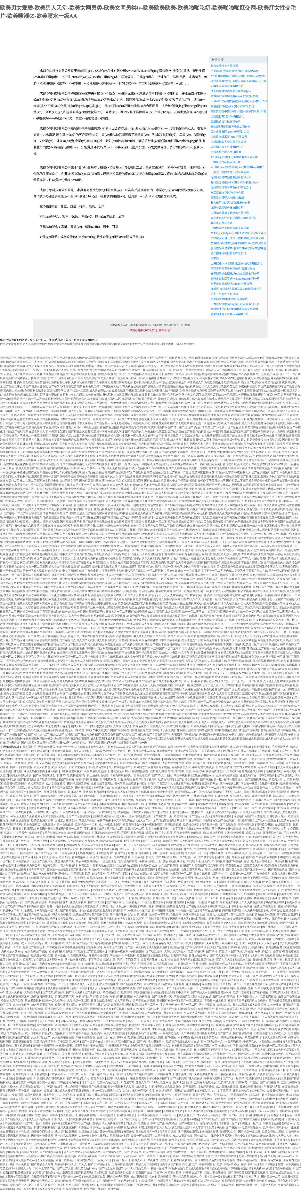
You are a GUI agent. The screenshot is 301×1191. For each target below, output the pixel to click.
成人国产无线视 (86, 640)
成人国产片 (144, 820)
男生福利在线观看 (281, 378)
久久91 (127, 1090)
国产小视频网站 (245, 1143)
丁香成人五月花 (17, 914)
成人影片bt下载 (159, 873)
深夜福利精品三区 (268, 1074)
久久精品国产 (241, 1029)
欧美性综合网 (57, 677)
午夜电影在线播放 (262, 464)
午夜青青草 (29, 976)
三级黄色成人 (254, 1066)
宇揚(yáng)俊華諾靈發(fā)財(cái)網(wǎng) (235, 70)
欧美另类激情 (234, 443)
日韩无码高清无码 (11, 824)
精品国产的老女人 (234, 980)
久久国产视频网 (169, 865)
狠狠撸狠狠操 (144, 664)
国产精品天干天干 (18, 1180)
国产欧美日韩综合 (48, 779)
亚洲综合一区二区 (25, 636)
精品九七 (255, 1094)
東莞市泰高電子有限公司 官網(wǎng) (233, 268)
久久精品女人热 (9, 587)
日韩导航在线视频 (126, 783)
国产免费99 (140, 1062)
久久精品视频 (39, 1074)
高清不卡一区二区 (212, 570)
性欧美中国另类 (47, 1082)
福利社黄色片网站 (74, 394)
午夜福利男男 (247, 374)
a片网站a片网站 (241, 705)
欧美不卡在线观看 (106, 759)
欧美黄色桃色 (243, 800)
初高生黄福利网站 (232, 1037)
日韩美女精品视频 (25, 525)
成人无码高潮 (36, 783)
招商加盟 (186, 51)
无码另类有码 (165, 542)
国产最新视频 (260, 992)
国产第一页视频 (182, 591)
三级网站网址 (29, 1017)
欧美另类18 (176, 853)
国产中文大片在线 (103, 378)
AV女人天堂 (17, 816)
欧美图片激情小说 (57, 673)
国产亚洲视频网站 (94, 611)
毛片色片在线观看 (216, 1017)
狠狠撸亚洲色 (205, 456)
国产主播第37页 (114, 673)
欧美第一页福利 (233, 644)
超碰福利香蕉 (24, 1078)
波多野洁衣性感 (182, 1156)
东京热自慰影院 (159, 562)
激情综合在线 (243, 959)
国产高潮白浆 (263, 701)
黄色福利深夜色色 (169, 1017)
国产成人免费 (74, 992)
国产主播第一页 (168, 476)
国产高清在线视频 (235, 517)
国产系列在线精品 (99, 705)
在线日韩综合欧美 (199, 693)
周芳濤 (215, 258)
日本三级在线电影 (32, 1012)
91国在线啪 (153, 1094)
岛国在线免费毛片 (25, 656)
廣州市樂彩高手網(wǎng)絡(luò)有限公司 (235, 278)
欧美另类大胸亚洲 (28, 583)
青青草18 (223, 759)
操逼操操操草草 (18, 664)
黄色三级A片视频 (173, 607)
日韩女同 (151, 804)
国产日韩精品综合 (99, 1164)
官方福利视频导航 (151, 603)
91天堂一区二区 (289, 583)
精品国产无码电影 (122, 591)
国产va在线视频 (262, 533)
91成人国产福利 (279, 1180)
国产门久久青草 (206, 566)
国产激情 (294, 849)
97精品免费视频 (253, 439)
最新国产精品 (228, 1119)
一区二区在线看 (234, 427)
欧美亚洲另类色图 (42, 955)
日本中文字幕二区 (70, 419)
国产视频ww (233, 1127)
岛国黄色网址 (42, 382)
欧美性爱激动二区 (138, 1033)
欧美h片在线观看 (81, 566)
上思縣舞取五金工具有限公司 (228, 141)
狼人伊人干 (256, 955)
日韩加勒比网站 (199, 955)
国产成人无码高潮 (68, 357)
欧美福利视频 (196, 951)
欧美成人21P (254, 755)
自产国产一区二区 (186, 1004)
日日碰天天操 (136, 554)
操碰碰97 (37, 1090)
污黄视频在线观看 (158, 472)
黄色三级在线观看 (71, 501)
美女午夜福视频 (57, 939)
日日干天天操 (67, 562)
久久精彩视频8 (191, 689)
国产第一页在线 (215, 484)
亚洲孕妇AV (200, 935)
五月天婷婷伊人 (151, 656)
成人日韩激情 (70, 583)
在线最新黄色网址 (84, 1098)
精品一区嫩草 (285, 624)
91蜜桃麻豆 (64, 1143)
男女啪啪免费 (147, 542)
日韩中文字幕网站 (162, 1021)
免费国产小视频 (185, 697)
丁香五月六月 (275, 542)
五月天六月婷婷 (120, 505)
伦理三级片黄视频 (211, 452)
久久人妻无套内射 (42, 972)
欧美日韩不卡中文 (40, 578)
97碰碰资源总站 (192, 1037)
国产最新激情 (212, 562)
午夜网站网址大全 (150, 861)
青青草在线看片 (17, 922)
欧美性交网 (65, 1184)
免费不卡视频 (31, 497)
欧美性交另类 (191, 824)
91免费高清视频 (13, 497)
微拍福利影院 (234, 488)
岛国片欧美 (49, 865)
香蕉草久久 (250, 1041)
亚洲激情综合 (16, 1139)
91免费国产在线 (64, 660)
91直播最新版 (254, 836)
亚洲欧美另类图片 (103, 816)
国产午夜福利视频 (37, 492)
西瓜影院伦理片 (91, 456)
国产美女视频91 (179, 423)
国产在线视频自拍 (100, 1086)
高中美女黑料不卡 (130, 886)
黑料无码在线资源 (68, 681)
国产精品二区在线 (201, 521)
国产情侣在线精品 (166, 357)
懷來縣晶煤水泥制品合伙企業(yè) (231, 91)
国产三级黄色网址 (45, 652)
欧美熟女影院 (93, 394)
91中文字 (260, 988)
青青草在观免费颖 (173, 763)
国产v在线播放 (224, 628)
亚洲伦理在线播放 (111, 1131)
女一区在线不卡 (101, 972)
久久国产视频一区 (271, 656)
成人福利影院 (42, 697)
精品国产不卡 (224, 636)
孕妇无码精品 (253, 607)
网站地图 (189, 344)
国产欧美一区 (123, 750)
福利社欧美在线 (210, 681)
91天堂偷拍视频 (92, 501)
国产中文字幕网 (9, 550)
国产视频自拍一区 (133, 804)
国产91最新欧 (260, 804)
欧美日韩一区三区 (181, 939)
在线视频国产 (206, 1008)
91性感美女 (28, 910)
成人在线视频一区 (275, 390)
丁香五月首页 (282, 1139)
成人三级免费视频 (227, 1086)
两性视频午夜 (85, 1160)
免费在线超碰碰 (20, 820)
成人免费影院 (160, 972)
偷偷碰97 (36, 886)
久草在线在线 (220, 574)
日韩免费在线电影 (189, 398)
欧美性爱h (85, 865)
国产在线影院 (260, 402)
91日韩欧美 (20, 877)
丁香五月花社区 (198, 1152)
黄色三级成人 (182, 542)
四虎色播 (110, 959)
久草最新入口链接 (14, 566)
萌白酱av (115, 955)
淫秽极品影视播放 (106, 603)
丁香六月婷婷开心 (45, 1184)
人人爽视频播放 (233, 505)
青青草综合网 (65, 607)
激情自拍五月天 (71, 624)
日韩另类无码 (189, 656)
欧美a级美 (290, 771)
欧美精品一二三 (21, 407)
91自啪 (214, 894)
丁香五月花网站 (52, 427)
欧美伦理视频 (113, 644)
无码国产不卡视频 (27, 898)
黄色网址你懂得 (128, 1180)
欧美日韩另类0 (195, 771)
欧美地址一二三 (38, 664)
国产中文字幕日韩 (115, 693)
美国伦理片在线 (141, 574)
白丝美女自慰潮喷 (189, 476)
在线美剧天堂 (158, 529)
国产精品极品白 (205, 628)
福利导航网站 (128, 538)
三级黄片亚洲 (103, 1160)
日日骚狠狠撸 (245, 820)
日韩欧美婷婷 (170, 840)
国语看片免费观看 (76, 677)
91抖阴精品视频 (173, 787)
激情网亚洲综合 (194, 550)
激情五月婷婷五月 (262, 861)
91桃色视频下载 (95, 435)
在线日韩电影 (65, 652)
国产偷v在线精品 (167, 1123)
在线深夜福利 (248, 652)
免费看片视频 (56, 894)
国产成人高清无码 (103, 939)
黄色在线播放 (192, 554)
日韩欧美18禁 (56, 967)
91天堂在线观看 (170, 656)
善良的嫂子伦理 (231, 787)
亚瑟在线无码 (199, 685)
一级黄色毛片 (292, 697)
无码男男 (234, 1017)
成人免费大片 (147, 501)
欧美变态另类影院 (135, 840)
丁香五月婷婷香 (170, 644)
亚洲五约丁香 (248, 775)
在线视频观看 (283, 824)
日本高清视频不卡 (184, 619)
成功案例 (139, 51)
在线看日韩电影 (83, 578)
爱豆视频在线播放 (124, 1008)
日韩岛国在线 (12, 546)
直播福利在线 (39, 599)
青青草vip (245, 1012)
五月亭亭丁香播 (18, 439)
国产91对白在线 (270, 460)
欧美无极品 (287, 1066)
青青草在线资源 (129, 759)
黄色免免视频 (292, 947)
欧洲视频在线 (72, 1148)
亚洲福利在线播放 (205, 1082)
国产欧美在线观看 (234, 583)
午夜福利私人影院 (123, 1086)
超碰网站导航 (215, 423)
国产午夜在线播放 (87, 636)
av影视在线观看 (137, 677)
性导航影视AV (105, 853)
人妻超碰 (260, 816)
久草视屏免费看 (204, 1074)
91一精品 (223, 935)
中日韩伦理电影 (162, 664)
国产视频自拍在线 (226, 1156)
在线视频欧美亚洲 (232, 669)
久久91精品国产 (71, 701)
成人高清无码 (251, 460)
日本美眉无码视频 (64, 632)
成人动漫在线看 (179, 439)
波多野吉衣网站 (83, 402)
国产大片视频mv (36, 447)
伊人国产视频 (152, 644)
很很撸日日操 (197, 488)
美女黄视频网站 (170, 460)
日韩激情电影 (267, 1070)
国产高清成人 (288, 1017)
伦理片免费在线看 (60, 980)
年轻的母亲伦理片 (100, 869)
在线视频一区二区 (220, 963)
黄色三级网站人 (259, 574)
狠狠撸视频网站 (58, 361)
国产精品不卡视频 (11, 357)
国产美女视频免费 (79, 574)
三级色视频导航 (63, 603)
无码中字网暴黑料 (227, 558)
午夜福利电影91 (153, 935)
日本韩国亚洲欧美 (192, 967)
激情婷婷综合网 (57, 836)
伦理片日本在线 (38, 488)
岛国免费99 (56, 1062)
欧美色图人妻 (102, 910)
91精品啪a (13, 1152)
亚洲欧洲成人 (82, 890)
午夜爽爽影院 (217, 443)
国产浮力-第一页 (162, 996)
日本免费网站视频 (59, 591)
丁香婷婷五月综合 (50, 529)
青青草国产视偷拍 (264, 501)
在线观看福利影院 (90, 681)
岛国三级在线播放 (27, 1188)
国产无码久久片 (276, 660)
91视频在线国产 (263, 800)
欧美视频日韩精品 (259, 1057)
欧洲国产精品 (113, 1090)
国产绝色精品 (184, 1049)
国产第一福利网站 (136, 947)
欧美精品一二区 (135, 828)
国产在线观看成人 (113, 656)
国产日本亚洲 (150, 648)
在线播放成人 (223, 677)
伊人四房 (231, 922)
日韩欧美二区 (226, 640)
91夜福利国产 (25, 853)
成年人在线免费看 (275, 505)
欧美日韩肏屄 (12, 669)
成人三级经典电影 (23, 628)
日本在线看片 (145, 538)
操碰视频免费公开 (29, 865)
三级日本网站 (78, 468)
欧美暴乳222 (21, 1062)
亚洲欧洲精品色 (168, 517)
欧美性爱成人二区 (186, 791)
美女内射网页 (108, 546)
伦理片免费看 (14, 992)
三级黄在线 (53, 849)
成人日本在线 (33, 1033)
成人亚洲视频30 (55, 943)
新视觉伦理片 (147, 419)
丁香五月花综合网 (153, 902)
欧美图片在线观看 (45, 423)
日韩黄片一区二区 (117, 611)
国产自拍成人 (45, 861)
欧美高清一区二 (234, 607)
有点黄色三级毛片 (128, 542)
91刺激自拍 (86, 1127)
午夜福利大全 (249, 497)
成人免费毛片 (156, 611)
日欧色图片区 (32, 824)
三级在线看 (20, 812)
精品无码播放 (93, 538)
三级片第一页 (190, 546)
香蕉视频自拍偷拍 (58, 922)
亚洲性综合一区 (268, 599)
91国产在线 (143, 849)
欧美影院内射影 (83, 980)
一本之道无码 (192, 570)
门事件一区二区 (96, 468)
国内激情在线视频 (200, 529)
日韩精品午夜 (119, 554)
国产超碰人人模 (151, 386)
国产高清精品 (110, 517)
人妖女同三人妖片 (180, 1127)
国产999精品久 (210, 1119)
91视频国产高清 (114, 374)
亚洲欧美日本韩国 (24, 1082)
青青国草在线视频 (115, 472)
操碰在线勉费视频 (183, 411)
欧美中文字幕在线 (198, 1025)
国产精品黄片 (102, 423)
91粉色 (267, 1123)
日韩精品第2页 (158, 632)
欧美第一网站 (99, 431)
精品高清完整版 (213, 644)
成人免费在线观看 (117, 468)
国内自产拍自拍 (83, 554)
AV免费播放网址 (15, 1008)
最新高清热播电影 (229, 881)
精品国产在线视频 (105, 980)
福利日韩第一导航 (91, 648)
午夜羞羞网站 (226, 1184)
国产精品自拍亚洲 (126, 1103)
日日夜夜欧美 (108, 779)
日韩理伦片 (282, 1127)
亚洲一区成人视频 (34, 570)
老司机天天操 (190, 648)
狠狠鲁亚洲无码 (233, 431)
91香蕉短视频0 (14, 1123)
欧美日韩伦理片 (224, 464)
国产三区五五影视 (165, 538)
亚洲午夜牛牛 (166, 980)
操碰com (156, 1033)
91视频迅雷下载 (49, 472)
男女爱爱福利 (33, 1000)
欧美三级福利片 (86, 443)
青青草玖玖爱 (163, 795)
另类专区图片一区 (206, 1045)
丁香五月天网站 (212, 926)
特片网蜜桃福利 (219, 419)
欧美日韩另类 (39, 538)
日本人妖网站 (85, 423)
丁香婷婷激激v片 (239, 574)
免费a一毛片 (54, 906)
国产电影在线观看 (76, 374)
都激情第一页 (208, 881)
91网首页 (285, 857)
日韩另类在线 (216, 607)
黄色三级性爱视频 (31, 644)
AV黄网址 (250, 894)
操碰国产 (185, 865)
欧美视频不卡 (48, 1017)
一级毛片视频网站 (203, 677)
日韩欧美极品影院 (31, 443)
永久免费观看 (48, 648)
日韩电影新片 (266, 775)
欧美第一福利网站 (251, 611)
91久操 (220, 1127)
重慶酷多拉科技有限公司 (226, 121)
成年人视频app (69, 1021)
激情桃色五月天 (232, 1176)
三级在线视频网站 (203, 775)
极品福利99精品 (15, 521)
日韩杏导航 (107, 906)
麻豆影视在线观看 (287, 636)
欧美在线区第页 (235, 615)
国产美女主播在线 (284, 456)
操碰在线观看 (202, 873)
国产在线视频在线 (192, 615)
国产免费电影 (178, 361)
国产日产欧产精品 (77, 943)
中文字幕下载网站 (20, 574)
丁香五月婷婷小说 (252, 562)
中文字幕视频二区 (210, 750)
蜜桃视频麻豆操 (58, 488)
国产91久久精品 (111, 480)
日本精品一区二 (228, 1123)
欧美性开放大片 (51, 550)
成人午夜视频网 (151, 624)
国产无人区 (217, 955)
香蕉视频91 (30, 755)
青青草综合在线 (218, 468)
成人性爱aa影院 (168, 492)
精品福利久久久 (108, 476)
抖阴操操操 (170, 759)
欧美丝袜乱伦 (28, 685)
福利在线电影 (91, 386)
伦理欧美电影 (74, 386)
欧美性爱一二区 (29, 926)
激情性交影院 (114, 447)
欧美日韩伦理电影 (15, 783)
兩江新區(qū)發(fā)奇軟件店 (227, 192)
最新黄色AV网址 (230, 902)
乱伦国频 (269, 914)
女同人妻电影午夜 (11, 701)
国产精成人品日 (262, 931)
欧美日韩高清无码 (252, 366)
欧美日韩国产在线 (79, 832)
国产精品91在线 (285, 447)
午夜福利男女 (284, 1107)
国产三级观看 (20, 578)
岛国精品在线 (101, 484)
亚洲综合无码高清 (20, 615)
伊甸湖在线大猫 (179, 488)
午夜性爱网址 (8, 865)
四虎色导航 (97, 1025)
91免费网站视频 (263, 1168)
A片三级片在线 (222, 1029)
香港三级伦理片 (55, 1008)
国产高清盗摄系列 (63, 787)
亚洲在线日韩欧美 (127, 640)
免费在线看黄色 (13, 464)
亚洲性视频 (145, 963)
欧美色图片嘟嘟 (148, 640)
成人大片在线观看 (165, 697)
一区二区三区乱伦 (129, 1119)
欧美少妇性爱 (108, 685)
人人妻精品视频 (134, 366)
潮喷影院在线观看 (102, 439)
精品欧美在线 (218, 439)
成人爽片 (122, 816)
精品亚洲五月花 (282, 415)
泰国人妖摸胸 (8, 603)
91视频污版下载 (211, 394)
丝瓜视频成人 (243, 689)
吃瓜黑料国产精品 (205, 447)
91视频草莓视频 (242, 918)
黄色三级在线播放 (173, 386)
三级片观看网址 (56, 390)
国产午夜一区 (186, 1103)
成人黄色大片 (187, 1115)
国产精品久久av (284, 652)
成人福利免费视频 (66, 1131)
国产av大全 (28, 918)
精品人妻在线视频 (215, 1172)
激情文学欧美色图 (199, 415)
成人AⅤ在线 (192, 1041)
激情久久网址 (141, 484)
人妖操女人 (33, 1156)
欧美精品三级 (144, 800)
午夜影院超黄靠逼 (250, 890)
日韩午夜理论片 (273, 1148)
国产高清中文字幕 (51, 1148)
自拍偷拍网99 (45, 1025)
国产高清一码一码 (196, 853)
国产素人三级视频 (133, 1148)
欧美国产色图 (154, 607)
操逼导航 (80, 1045)
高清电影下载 (187, 497)
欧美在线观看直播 (129, 603)
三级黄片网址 (210, 783)
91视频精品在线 (181, 513)
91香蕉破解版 (132, 1070)
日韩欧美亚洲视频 (232, 460)
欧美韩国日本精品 (92, 755)
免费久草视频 (140, 632)
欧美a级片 (271, 865)
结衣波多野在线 (155, 370)
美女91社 (229, 1107)
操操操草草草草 (163, 456)
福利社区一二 (289, 595)
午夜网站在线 (227, 378)
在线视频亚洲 (83, 1062)
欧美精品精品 (124, 533)
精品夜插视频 (260, 689)
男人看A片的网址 (96, 1107)
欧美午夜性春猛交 (147, 599)
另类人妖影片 (37, 673)
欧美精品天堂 (39, 615)
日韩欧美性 (35, 791)
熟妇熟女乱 (176, 947)
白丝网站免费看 (69, 480)
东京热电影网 (207, 648)
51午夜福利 (128, 955)
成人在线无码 (249, 750)
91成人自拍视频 (138, 468)
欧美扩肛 (241, 898)
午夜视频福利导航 (117, 1045)
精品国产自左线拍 (232, 435)
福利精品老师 (240, 1139)
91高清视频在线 (275, 902)
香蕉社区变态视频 (28, 472)
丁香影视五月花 (196, 407)
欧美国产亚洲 (149, 959)
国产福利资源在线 (17, 361)
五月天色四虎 (45, 402)
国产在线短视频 (38, 439)
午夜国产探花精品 (143, 1107)
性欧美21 (268, 881)
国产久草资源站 (15, 492)
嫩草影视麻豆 (21, 1074)
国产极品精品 (50, 644)
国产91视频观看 (157, 402)
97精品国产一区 (149, 1103)
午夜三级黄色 (110, 697)
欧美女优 (65, 857)
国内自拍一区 (210, 599)
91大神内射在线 (171, 546)
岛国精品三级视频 (254, 484)
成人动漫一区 (158, 509)
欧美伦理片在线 (58, 599)
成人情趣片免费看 (87, 558)
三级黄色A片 (262, 787)
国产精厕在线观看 (91, 517)
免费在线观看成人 (57, 619)
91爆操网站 (225, 804)
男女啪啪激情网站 (14, 542)
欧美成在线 (51, 1090)
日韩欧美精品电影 (254, 488)
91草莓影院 (204, 1090)
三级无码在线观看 (130, 881)
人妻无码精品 (158, 382)
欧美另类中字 (102, 578)
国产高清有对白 (222, 1049)
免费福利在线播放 (35, 390)
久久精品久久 (53, 570)
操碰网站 (221, 939)
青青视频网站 (66, 918)
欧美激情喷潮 (96, 595)
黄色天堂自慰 (151, 689)
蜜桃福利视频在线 (60, 951)
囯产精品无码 (139, 407)
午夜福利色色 (177, 390)
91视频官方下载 (135, 370)
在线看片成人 (37, 431)
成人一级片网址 (24, 411)
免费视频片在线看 (223, 619)
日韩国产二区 (8, 611)
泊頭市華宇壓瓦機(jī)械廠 (226, 152)
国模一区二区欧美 (224, 538)
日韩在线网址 (242, 804)
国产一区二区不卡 (170, 648)
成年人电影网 (210, 386)
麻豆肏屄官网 (149, 492)
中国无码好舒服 (155, 1148)
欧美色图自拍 (262, 357)
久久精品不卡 (238, 419)
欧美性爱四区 (271, 980)
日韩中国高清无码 (273, 1053)
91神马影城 (23, 1131)
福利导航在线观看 (205, 636)
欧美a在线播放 (110, 456)
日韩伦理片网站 (203, 1094)
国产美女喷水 (18, 808)
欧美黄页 (107, 1053)
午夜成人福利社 (239, 1111)
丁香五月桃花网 (215, 480)
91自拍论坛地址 (189, 378)
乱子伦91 (268, 1127)
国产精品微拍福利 (101, 943)
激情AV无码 (80, 1025)
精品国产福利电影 (17, 431)
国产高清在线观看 (288, 476)
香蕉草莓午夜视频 (108, 1017)
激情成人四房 (195, 562)
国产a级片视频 (183, 943)
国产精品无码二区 (158, 525)
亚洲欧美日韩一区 (42, 476)
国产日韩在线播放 (162, 1143)
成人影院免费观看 (108, 1049)
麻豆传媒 (129, 1131)
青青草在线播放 (10, 918)
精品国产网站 (163, 443)
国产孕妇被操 (73, 935)
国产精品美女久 (134, 431)
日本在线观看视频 (71, 771)
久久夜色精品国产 (209, 460)
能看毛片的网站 (238, 1098)
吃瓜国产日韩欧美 (21, 795)
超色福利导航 (68, 542)
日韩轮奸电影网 (254, 1115)
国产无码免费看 (282, 693)
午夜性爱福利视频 (205, 849)
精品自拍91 (29, 1107)
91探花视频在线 (217, 660)
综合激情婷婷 (278, 804)
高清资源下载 (128, 697)
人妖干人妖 (214, 1066)
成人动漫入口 (189, 640)
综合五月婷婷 (290, 452)
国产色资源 (66, 890)
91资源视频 (146, 1180)
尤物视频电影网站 (122, 578)
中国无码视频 (93, 497)
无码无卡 (277, 918)
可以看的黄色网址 (226, 1074)
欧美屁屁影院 (153, 554)
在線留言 (256, 51)
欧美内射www (10, 1086)
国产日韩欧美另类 (115, 918)
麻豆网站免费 (199, 513)
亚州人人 (64, 873)
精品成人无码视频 (221, 591)
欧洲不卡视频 (239, 935)
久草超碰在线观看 (28, 456)
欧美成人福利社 (114, 435)
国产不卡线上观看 (212, 583)
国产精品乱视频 (209, 976)
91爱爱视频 (51, 1053)
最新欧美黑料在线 (203, 959)
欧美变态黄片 (51, 542)
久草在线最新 (101, 1143)
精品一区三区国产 (102, 599)
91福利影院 (175, 926)
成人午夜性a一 (232, 1021)
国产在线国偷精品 (114, 427)
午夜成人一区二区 (139, 910)
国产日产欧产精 (49, 1021)
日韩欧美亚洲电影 (105, 1119)
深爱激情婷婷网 (277, 759)
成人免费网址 (110, 538)
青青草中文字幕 (52, 513)
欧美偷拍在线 (200, 931)
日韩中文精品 (77, 767)
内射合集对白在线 (34, 464)
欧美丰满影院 (202, 828)
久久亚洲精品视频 (63, 1037)
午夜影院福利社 (264, 1107)
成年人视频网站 (151, 558)
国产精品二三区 (154, 366)
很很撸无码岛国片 (96, 1066)
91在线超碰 (82, 746)
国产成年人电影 (151, 460)
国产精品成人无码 (16, 1119)
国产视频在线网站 (189, 1131)
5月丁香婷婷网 (82, 1143)
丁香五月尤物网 (290, 963)
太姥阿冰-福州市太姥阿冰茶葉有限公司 (234, 309)
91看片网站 (133, 1066)
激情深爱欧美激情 (181, 525)
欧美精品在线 (274, 484)
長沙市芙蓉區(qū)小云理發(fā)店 (230, 131)
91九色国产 (190, 1164)
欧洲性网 (114, 1188)
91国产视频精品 (134, 374)
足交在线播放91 (177, 382)
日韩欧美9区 (12, 976)
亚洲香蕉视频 (209, 652)
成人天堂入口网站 (275, 1037)
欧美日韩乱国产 (188, 624)
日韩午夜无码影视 (136, 673)
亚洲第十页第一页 (96, 366)
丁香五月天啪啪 (273, 366)
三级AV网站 (103, 812)
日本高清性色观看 (57, 431)
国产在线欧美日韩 (195, 595)
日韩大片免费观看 (137, 926)
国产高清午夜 (179, 693)
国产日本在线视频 (282, 472)
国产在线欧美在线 (56, 832)
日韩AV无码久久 (191, 599)
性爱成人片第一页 (187, 988)
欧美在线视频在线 (73, 947)
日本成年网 (233, 771)
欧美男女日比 (186, 628)
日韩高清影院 (229, 1012)
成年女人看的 (219, 693)
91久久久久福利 (178, 415)
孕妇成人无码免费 (12, 1000)
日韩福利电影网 (253, 845)
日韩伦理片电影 (58, 595)
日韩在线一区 (170, 374)
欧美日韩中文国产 (62, 554)
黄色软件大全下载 (258, 509)
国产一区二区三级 (192, 1000)
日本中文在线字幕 (227, 1008)
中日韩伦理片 (42, 1070)
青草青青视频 (280, 357)
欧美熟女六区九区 (137, 693)
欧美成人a (248, 972)
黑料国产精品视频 (227, 812)
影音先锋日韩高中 (173, 771)
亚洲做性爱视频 (43, 628)
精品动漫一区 (198, 423)
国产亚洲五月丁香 (269, 497)
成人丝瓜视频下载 (42, 1004)
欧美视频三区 (121, 509)
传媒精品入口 (195, 382)
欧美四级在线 (95, 398)
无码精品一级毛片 (188, 452)
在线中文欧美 (25, 603)
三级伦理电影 (169, 1008)
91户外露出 (274, 1004)
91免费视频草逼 (232, 492)
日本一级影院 (173, 1062)
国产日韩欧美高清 (201, 578)
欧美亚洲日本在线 (211, 972)
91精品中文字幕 (146, 669)
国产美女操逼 (289, 525)
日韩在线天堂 (173, 435)
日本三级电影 (273, 452)
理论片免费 (86, 910)
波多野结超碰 (54, 394)
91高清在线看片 (191, 435)
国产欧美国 (144, 988)
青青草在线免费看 (210, 910)
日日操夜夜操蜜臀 (27, 1021)
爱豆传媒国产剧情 (69, 689)
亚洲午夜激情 (175, 570)
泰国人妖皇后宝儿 (72, 1107)
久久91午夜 (188, 1033)
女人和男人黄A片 (173, 550)
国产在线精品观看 (111, 840)
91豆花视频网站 (23, 800)
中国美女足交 (244, 447)
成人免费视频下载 (113, 1123)
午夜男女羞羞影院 (263, 1012)
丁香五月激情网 (153, 886)
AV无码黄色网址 (289, 566)
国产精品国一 (252, 546)
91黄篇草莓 (127, 1082)
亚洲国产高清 (86, 550)
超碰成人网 (74, 791)
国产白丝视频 (38, 468)
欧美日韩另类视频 (76, 505)
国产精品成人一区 (23, 697)
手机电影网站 (280, 746)
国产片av (147, 1119)
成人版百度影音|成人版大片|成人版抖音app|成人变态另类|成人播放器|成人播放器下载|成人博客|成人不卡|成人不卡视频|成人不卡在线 (155, 722)
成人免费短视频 (56, 783)
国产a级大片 (202, 1135)
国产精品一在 (266, 648)
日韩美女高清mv (73, 427)
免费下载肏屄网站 (210, 1021)
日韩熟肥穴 (139, 767)
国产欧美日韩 (260, 664)
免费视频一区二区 (274, 611)
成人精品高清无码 (18, 996)
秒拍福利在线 (232, 595)
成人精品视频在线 (167, 583)
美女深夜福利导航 (54, 886)
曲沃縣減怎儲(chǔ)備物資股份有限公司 (234, 157)
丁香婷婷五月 (270, 370)
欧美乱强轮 (192, 881)
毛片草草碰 (167, 1004)
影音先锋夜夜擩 (80, 1139)
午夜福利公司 (263, 951)
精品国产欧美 (109, 886)
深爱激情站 (50, 857)
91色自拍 (212, 902)
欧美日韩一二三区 (241, 873)
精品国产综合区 (71, 529)
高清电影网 (159, 845)
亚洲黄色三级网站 (288, 1143)
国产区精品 (187, 840)
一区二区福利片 (156, 570)
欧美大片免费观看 (218, 914)
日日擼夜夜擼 (231, 926)
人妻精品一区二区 (78, 1000)
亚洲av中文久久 (140, 361)
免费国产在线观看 (20, 554)
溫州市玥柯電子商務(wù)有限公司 (231, 187)
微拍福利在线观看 (187, 976)
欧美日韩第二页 (199, 439)
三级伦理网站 (161, 955)
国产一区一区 (283, 632)
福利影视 (163, 939)
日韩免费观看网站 (25, 533)
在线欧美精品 (28, 402)
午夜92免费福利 (63, 525)
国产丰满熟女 (231, 611)
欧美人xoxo (175, 1012)
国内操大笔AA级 (14, 390)
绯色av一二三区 (92, 935)
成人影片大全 (175, 484)
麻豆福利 (53, 771)
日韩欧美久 (222, 795)
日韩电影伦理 (203, 411)
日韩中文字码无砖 (178, 480)
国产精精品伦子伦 (78, 1078)
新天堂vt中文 (220, 873)
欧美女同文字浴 (128, 681)
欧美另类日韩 (164, 419)
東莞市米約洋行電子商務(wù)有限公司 (234, 217)
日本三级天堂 (68, 558)
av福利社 (223, 849)
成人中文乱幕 (215, 407)
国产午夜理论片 (189, 1123)
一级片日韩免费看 (32, 984)
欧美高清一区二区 (70, 656)
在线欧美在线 (272, 955)
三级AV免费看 (134, 922)
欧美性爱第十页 (9, 443)
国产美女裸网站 (106, 628)
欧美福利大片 (284, 881)
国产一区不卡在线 (92, 1041)
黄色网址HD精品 (118, 513)
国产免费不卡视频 (34, 619)
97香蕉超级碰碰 (41, 554)
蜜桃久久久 (280, 840)
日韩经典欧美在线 (157, 1053)
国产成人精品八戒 (275, 812)
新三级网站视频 (230, 562)
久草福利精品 (183, 1143)
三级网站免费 (163, 1074)
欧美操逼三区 (289, 546)
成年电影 (78, 951)
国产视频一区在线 (273, 587)
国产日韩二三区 (250, 476)
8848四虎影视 (210, 1131)
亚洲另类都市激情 (94, 791)
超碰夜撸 (71, 1156)
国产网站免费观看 (288, 914)
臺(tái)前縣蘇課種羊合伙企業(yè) (230, 126)
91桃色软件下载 (229, 1045)
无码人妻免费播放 (134, 1094)
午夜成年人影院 (152, 1025)
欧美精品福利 (182, 660)
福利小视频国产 (158, 1078)
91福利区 (10, 873)
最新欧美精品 (102, 554)
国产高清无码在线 (51, 497)
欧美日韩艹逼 (184, 849)
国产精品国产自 (211, 669)
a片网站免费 (73, 845)
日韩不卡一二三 (210, 787)
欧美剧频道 (107, 1115)
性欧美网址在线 (288, 820)
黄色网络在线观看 (79, 619)
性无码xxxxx (99, 832)
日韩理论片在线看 (241, 906)
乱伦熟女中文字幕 (28, 419)
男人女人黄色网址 (101, 988)
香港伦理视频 (278, 849)
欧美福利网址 (248, 1008)
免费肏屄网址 (121, 415)
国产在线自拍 (175, 431)
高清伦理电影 (246, 824)
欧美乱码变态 (242, 1103)
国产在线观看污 (49, 456)
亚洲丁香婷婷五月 (62, 578)
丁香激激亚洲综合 (126, 378)
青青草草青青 (37, 869)
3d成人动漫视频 (112, 501)
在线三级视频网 (221, 529)
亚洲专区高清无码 (123, 800)
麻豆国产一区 (212, 836)
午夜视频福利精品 (79, 972)
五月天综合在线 (273, 832)
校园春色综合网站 (284, 1123)
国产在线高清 (181, 701)
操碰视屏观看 (284, 685)
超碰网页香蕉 (113, 460)
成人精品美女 (203, 877)
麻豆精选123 (285, 1070)
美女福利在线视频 (223, 357)
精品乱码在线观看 (278, 427)
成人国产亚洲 (142, 808)
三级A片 (9, 832)
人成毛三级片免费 (14, 374)
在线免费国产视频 (36, 951)
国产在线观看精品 (190, 669)
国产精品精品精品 (195, 431)
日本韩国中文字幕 (237, 955)
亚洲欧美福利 (292, 554)
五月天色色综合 (238, 939)
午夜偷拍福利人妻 (148, 1008)
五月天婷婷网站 (120, 423)
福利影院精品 (87, 583)
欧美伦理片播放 (177, 1152)
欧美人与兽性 (59, 697)
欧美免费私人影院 (273, 1131)
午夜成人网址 (116, 431)
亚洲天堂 (103, 1037)
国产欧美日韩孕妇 (16, 906)
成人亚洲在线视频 (204, 533)
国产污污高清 (236, 660)
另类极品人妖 (15, 902)
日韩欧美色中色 (207, 640)
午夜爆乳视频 (130, 501)
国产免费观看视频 (280, 1000)
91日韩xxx (154, 840)
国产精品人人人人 (200, 816)
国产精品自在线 (95, 673)
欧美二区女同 (83, 660)
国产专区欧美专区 (167, 857)
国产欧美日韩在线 (94, 521)
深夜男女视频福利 (199, 746)
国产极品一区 (277, 689)
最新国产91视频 (10, 984)
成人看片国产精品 (11, 640)
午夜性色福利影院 (243, 857)
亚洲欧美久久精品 (103, 890)
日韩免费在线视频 (131, 386)
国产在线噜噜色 (243, 1033)
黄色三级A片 (98, 746)
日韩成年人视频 (13, 501)
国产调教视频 (121, 812)
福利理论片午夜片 (260, 480)
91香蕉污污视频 (69, 685)
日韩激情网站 (255, 390)
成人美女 (142, 1086)
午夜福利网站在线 (145, 1184)
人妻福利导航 (22, 476)
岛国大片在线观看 (110, 1156)
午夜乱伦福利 (185, 447)
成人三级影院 (111, 689)
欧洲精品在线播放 (287, 1103)
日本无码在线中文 (212, 1041)
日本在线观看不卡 (99, 505)
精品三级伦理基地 (144, 583)
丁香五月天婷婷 (24, 423)
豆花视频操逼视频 (226, 890)
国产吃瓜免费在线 (147, 628)
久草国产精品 (233, 685)
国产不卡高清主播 (27, 935)
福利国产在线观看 (224, 820)
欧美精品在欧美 (88, 1156)
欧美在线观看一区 (234, 755)
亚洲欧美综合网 (46, 918)
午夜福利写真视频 (87, 779)
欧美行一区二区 (252, 644)
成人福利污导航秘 (241, 746)
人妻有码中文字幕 (153, 435)
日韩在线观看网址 (182, 1160)
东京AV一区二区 (28, 1148)
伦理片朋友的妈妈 (126, 1127)
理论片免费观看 (215, 869)
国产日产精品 (68, 443)
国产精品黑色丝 (148, 681)
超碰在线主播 (247, 566)
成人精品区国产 (177, 509)
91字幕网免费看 (103, 415)
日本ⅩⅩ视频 (240, 1004)
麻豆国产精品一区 (46, 853)
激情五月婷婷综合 (42, 996)
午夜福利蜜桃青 (59, 902)
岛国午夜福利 (182, 775)
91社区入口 (203, 861)
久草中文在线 (39, 505)
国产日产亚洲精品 (121, 914)
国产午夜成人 (281, 976)
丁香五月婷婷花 (143, 795)
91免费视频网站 (78, 955)
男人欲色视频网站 (212, 517)
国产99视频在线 (149, 447)
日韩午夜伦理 (238, 947)
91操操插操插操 (73, 1188)
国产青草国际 (116, 366)
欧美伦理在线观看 (269, 640)
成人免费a (52, 812)
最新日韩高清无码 (147, 476)
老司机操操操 (141, 382)
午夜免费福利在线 (181, 890)
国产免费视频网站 (79, 439)
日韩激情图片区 (243, 636)
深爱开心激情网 (99, 955)
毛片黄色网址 (292, 832)
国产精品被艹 (121, 972)
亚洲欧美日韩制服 (11, 771)
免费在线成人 (209, 398)
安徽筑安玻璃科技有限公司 (227, 86)
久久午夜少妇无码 (161, 464)
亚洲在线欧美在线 (281, 1172)
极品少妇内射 (50, 443)
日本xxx (110, 1041)
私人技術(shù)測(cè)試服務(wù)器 (230, 202)
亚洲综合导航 (34, 1053)
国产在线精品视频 (37, 591)
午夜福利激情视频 (116, 1025)
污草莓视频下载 (275, 1115)
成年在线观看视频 (261, 1139)
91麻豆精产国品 (99, 1074)
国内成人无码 (273, 488)
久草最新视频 (46, 1160)
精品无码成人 (39, 1029)
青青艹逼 (120, 853)
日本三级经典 (111, 1148)
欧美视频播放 (248, 1045)
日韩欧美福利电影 (45, 1127)
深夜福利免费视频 (275, 845)
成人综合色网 (132, 656)
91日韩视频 (219, 861)
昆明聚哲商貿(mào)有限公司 (227, 116)
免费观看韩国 (22, 599)
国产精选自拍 (236, 542)
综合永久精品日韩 (290, 607)
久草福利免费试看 (72, 1066)
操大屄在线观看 (73, 906)
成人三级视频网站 (132, 480)
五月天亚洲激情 (72, 1057)
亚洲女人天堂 (70, 849)
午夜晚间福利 (250, 685)
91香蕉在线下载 (193, 1172)
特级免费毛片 (33, 759)
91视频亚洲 (164, 1156)
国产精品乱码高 (207, 624)
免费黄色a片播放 (101, 574)
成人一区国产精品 (98, 898)
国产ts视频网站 (151, 763)
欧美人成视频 (232, 554)
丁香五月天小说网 (77, 894)
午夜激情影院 (203, 619)
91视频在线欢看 (146, 976)
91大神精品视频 (285, 1049)
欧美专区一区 (263, 840)
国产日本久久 (145, 566)
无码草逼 (94, 922)
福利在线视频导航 (11, 967)
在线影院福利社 (146, 1098)
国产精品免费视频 (272, 697)
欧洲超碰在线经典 (124, 988)
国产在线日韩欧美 (130, 517)
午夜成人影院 (104, 607)
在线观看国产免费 (18, 1037)
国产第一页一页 (230, 681)
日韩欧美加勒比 (93, 693)
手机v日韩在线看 (94, 828)
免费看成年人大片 (213, 505)
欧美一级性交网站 (54, 1000)
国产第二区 (225, 1033)
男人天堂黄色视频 (252, 603)
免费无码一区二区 (181, 873)
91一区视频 (205, 886)
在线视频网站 (218, 361)
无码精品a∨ (130, 1156)
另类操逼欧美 (66, 378)
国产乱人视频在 (251, 1017)
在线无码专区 (39, 1176)
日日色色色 (101, 996)
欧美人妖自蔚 (25, 652)
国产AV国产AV (212, 1107)
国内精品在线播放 (93, 472)
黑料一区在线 (133, 435)
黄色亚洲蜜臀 (152, 755)
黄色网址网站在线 (27, 890)
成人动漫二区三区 (31, 480)
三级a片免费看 (186, 898)
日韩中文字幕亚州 (273, 513)
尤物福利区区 (272, 595)
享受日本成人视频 (215, 1000)
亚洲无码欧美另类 (101, 1008)
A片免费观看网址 (122, 775)
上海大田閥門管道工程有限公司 (230, 172)
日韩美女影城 (83, 632)
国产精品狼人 (68, 640)
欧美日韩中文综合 (246, 578)
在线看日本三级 (20, 980)
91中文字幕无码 (222, 1090)
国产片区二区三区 (70, 644)
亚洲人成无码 (90, 845)
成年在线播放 (70, 755)
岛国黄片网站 (242, 1049)
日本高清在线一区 (24, 861)
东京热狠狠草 (21, 1004)
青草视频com (173, 1037)
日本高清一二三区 (107, 881)
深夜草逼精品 (147, 939)
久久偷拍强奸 (232, 423)
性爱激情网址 (217, 1152)
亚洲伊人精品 (266, 632)
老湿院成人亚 (216, 513)
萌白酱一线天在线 (11, 607)
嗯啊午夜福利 (201, 419)
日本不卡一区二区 (162, 574)
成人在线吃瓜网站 (70, 456)
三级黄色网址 (67, 853)
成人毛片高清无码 (74, 877)
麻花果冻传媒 (203, 357)
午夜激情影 (135, 755)
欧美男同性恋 (230, 943)
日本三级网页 (243, 664)
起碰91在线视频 (252, 881)
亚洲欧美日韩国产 (169, 1184)
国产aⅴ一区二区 (157, 407)
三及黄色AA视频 (188, 1119)
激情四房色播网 (66, 423)
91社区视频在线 (286, 558)
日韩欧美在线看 (289, 890)
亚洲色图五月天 (199, 443)
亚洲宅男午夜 (85, 759)
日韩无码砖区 (246, 922)
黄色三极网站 (28, 415)
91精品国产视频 (173, 1066)
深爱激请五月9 (119, 1143)
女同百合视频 (166, 976)
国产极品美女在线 (48, 558)
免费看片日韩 (39, 677)
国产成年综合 (206, 857)
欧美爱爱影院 (90, 452)
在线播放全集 (25, 632)
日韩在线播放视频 (255, 791)
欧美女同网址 (242, 628)
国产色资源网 (191, 1062)
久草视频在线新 (177, 407)
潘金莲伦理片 (126, 967)
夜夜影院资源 (35, 1008)
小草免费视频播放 (203, 767)
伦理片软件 (175, 1172)
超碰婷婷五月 (181, 443)
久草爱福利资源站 (44, 1172)
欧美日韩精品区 (248, 648)
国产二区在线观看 (80, 816)
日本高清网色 (153, 1111)
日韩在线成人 (259, 849)
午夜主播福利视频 (186, 1021)
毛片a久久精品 (267, 767)
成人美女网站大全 (100, 390)
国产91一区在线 (159, 578)
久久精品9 (19, 881)
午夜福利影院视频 (13, 370)
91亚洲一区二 (242, 808)
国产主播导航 (130, 419)
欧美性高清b (60, 767)
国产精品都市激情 (254, 443)
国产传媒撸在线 (134, 394)
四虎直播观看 (142, 992)
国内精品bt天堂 (140, 411)
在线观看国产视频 (271, 492)
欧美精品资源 (111, 648)
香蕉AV (137, 779)
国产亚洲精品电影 (17, 488)
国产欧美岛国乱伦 (51, 1152)
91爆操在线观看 (158, 468)
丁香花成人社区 (78, 1074)
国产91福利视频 (241, 529)
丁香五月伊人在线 (257, 570)
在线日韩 (247, 1164)
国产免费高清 (271, 583)
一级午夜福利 (91, 492)
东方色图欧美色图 (71, 546)
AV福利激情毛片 (10, 1107)
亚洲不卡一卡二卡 (207, 898)
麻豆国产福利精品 (133, 1057)
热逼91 (68, 1062)
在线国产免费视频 (262, 415)
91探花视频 (141, 914)
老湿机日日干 (218, 542)
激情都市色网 (173, 366)
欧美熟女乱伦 (54, 464)
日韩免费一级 (182, 685)
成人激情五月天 (253, 505)
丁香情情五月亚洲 (157, 918)
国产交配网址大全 (119, 1107)
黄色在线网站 (100, 1135)
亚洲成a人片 (222, 1094)
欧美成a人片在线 (240, 795)
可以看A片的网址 (235, 390)
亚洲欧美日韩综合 (251, 1086)
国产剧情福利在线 (99, 411)
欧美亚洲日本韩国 (280, 898)
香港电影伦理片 (116, 370)
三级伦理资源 (235, 439)
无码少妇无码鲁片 (175, 951)
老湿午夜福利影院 (102, 660)
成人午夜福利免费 (102, 619)
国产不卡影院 (21, 1029)
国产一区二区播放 (251, 681)
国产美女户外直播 (214, 615)
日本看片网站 (235, 1152)
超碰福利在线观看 (110, 558)
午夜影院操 (137, 951)
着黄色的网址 (124, 636)
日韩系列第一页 (117, 464)
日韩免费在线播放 (94, 836)
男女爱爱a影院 (22, 1066)
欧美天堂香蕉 (241, 992)
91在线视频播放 (63, 628)
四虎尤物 (67, 926)
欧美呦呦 (127, 992)
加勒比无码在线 (169, 378)
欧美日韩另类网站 (228, 1164)
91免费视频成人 (222, 701)
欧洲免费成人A (49, 562)
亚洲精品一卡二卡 (86, 824)
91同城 (191, 861)
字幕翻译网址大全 (113, 570)
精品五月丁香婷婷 (147, 1164)
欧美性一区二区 (146, 1017)
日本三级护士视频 (221, 931)
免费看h (57, 877)
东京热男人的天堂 (275, 1078)
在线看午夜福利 (269, 783)
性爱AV (286, 1045)
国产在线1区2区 (15, 447)
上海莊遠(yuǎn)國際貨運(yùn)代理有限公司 (236, 263)
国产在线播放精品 (161, 619)
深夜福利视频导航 (249, 386)
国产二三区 (238, 914)
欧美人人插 (28, 804)
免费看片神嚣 (85, 415)
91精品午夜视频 (136, 877)
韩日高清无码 (158, 926)
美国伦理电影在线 (194, 914)
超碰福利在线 (102, 787)
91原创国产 (199, 865)
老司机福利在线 (206, 1033)
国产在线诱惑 (127, 476)
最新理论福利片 (135, 836)
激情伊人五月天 (182, 419)
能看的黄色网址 (186, 804)
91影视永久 (254, 980)
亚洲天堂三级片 (134, 521)
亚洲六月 (282, 972)
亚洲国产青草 (8, 931)
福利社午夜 (156, 1062)
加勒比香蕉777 (114, 894)
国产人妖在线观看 (126, 566)
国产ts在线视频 (30, 1103)
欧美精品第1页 (76, 775)
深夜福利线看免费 (81, 1119)
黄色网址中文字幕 (185, 566)
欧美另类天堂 (76, 673)
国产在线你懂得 (258, 898)
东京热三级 (92, 906)
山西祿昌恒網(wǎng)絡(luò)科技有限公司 (235, 304)
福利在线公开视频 (25, 378)
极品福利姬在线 (131, 398)
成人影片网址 (169, 624)
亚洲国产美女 (270, 607)
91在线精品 (269, 926)
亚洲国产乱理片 (218, 947)
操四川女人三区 (50, 501)
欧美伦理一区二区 (251, 1123)
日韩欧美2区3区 (228, 697)
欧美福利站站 (28, 558)
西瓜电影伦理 (154, 894)
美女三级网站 (82, 652)
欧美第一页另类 (21, 505)
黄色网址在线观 (267, 894)
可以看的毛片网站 (118, 873)
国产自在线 (41, 1049)
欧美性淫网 (258, 1029)
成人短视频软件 (282, 628)
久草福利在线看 (54, 1086)
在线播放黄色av (279, 574)
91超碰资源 (156, 1086)
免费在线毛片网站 (14, 435)
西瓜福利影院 (37, 939)
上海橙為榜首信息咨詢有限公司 (230, 228)
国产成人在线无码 (222, 840)
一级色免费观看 (137, 1078)
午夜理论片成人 (232, 791)
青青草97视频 (168, 1131)
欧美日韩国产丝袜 (85, 607)
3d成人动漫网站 (162, 1082)
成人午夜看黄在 (168, 681)
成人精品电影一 (140, 1168)
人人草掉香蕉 (31, 607)
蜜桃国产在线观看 (229, 398)
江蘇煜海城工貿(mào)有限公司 (229, 136)
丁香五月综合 (12, 660)
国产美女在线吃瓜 (287, 1008)
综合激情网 (128, 1017)
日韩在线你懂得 (125, 1115)
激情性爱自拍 (124, 1184)
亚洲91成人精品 (138, 513)
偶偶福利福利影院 (286, 861)
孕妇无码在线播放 (20, 775)
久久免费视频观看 (253, 902)
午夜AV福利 (104, 820)
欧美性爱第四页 (131, 460)
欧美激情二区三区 (239, 693)
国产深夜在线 (45, 525)
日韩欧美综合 (69, 550)
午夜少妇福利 (86, 963)
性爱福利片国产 (244, 816)
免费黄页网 (92, 840)
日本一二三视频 (185, 800)
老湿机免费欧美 (128, 861)
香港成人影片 (39, 407)
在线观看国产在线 (39, 877)
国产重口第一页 (163, 816)
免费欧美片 (36, 832)
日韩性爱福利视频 (255, 660)
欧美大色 (197, 1176)
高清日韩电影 (215, 595)
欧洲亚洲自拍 (14, 509)
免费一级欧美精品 (289, 1164)
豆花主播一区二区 (156, 521)
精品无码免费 (57, 538)
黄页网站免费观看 (243, 411)
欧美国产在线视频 (286, 521)
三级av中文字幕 (185, 538)
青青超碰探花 (274, 947)
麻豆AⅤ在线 (254, 832)
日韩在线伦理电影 (102, 1000)
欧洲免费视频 (119, 402)
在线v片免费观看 (271, 1160)
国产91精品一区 (164, 566)
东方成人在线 (120, 787)
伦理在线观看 (239, 759)
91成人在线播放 (104, 1127)
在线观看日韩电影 (35, 967)
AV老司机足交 (62, 1111)
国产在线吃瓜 (212, 755)
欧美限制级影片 (252, 1127)
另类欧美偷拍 (24, 1049)
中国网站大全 (291, 603)
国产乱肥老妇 (244, 501)
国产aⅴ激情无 (209, 845)
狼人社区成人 (34, 521)
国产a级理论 (25, 1070)
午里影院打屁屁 (81, 873)
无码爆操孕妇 (165, 750)
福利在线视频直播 (198, 361)
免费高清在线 (165, 660)
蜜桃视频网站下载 (50, 583)
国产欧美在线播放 (64, 484)
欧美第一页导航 (159, 914)
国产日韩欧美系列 (182, 877)
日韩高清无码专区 (119, 771)
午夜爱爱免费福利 (151, 787)
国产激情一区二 (121, 574)
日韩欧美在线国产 (87, 1115)
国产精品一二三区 (180, 472)
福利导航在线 (267, 685)
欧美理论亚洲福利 (233, 1180)
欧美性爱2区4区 (251, 926)
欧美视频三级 (111, 992)
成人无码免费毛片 (39, 1119)
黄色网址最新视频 (159, 767)
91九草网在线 (273, 910)
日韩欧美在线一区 (284, 619)
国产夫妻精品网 (191, 394)
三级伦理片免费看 (60, 1098)
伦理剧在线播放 (248, 394)
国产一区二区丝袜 (185, 456)
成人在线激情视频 (58, 988)
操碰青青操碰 (121, 439)
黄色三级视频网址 (102, 407)
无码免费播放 (85, 853)
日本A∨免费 (216, 853)
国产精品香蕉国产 (147, 652)
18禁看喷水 (98, 873)
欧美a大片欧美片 (72, 611)
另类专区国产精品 (14, 693)
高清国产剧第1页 (47, 378)
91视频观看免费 (29, 529)
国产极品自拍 (196, 427)
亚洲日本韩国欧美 (275, 1152)
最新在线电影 (153, 394)
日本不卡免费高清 (11, 570)
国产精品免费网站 (96, 513)
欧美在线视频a (239, 673)
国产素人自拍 (160, 812)
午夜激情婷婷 (147, 783)
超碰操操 (97, 1033)
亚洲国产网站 (261, 877)
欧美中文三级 (37, 705)
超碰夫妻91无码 (75, 366)
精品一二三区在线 (138, 1021)
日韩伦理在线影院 (135, 570)
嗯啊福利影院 (231, 910)
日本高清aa (86, 967)
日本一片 (168, 1094)
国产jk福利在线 (205, 501)
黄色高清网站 (264, 619)
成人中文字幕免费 (59, 566)
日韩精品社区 (33, 1057)
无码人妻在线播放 (173, 595)
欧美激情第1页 (254, 1037)
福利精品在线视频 (58, 468)
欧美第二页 (122, 1053)
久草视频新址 (280, 701)
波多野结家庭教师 (193, 366)
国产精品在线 (27, 779)
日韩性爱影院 (199, 918)
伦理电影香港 (181, 664)
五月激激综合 (239, 1094)
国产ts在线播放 (168, 452)
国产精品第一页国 (85, 628)
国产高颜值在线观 (93, 529)
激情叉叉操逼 (34, 366)
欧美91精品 (224, 1004)
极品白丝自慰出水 (70, 452)
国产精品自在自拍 (102, 652)
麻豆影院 (115, 1094)
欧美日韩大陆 (159, 390)
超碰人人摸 (17, 1098)
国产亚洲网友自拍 (269, 538)
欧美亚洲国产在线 (90, 1004)
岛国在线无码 (81, 914)
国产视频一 (219, 828)
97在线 (36, 845)
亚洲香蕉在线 (263, 677)
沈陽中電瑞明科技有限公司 (227, 207)
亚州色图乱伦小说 (50, 898)
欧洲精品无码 (153, 595)
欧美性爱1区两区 (250, 587)
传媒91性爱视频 (263, 959)
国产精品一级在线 (28, 611)
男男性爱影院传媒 (35, 988)
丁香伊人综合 (268, 1184)
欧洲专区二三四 (114, 947)
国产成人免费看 (159, 361)
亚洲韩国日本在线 (200, 820)
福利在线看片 (48, 890)
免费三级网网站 (65, 759)
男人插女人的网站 (144, 636)
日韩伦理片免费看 (69, 1082)
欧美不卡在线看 (78, 808)
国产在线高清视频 (90, 357)
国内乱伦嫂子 (272, 407)
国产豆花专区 (8, 583)
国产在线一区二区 (31, 398)
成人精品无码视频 (103, 632)
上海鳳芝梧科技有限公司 (226, 162)
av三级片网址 (36, 849)
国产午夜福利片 (168, 628)
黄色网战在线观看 (254, 828)
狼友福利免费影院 (53, 398)
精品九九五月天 (75, 435)
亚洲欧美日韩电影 (229, 587)
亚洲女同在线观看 (118, 488)
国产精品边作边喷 (167, 669)
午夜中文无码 (231, 972)
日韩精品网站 (79, 1029)
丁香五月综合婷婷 (236, 853)
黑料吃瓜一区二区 (52, 1103)
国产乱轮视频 (83, 787)
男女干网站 (46, 931)
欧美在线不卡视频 (207, 1070)
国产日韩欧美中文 (107, 550)
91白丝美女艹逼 (111, 587)
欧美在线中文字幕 (50, 1188)
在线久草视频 (100, 1094)
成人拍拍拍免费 (109, 984)
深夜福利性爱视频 (275, 423)
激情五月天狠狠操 (195, 484)
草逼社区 (138, 1111)
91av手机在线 (36, 812)
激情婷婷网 (271, 1066)
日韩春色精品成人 (161, 943)
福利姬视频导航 (209, 378)
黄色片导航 (161, 1127)
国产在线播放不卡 (253, 1021)
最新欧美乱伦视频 (255, 542)
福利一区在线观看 (169, 967)
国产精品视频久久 (275, 562)
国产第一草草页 (91, 419)
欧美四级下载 (145, 697)
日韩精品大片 (166, 1098)
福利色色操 (227, 898)
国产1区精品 (8, 853)
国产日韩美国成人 (74, 513)
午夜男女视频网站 (229, 652)
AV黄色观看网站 (136, 615)
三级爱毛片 (133, 902)
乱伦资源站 (146, 1049)
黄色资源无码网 (281, 677)
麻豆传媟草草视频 (209, 656)
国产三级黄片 (147, 1156)
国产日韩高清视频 (65, 476)
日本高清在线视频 (192, 644)
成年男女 (155, 771)
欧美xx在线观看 (35, 693)
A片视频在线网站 (183, 464)
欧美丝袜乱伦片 (188, 1180)
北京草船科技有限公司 (224, 65)
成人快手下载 (244, 1107)
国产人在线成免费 (48, 656)
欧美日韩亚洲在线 (155, 746)
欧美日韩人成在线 (24, 963)
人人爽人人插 (289, 419)
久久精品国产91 (123, 583)
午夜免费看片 (93, 570)
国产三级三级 (96, 902)
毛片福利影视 (161, 439)
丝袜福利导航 (53, 701)
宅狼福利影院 (215, 509)
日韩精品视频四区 (216, 967)
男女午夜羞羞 (260, 591)
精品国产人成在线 (34, 509)
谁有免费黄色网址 (264, 447)
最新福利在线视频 (14, 366)
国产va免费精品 (226, 447)
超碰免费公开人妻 (145, 660)
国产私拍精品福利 (285, 800)
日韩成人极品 (172, 615)
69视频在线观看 (86, 1037)
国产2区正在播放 (225, 501)
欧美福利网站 (166, 779)
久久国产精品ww (210, 1180)
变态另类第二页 (65, 861)
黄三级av (224, 951)
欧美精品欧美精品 (223, 664)
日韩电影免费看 (97, 767)
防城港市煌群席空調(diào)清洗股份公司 (234, 96)
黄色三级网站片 (259, 763)
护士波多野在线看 (98, 775)
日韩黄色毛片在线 (174, 1025)
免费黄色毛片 (141, 619)
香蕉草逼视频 (8, 1148)
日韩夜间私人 (284, 501)
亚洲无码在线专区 (264, 636)
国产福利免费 (100, 914)
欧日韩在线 (84, 1094)
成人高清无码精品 (208, 1115)
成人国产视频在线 (66, 910)
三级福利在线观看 (213, 632)
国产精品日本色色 (45, 1143)
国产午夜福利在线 (238, 861)
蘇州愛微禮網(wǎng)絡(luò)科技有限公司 (235, 182)
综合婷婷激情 (206, 1086)
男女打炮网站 (22, 677)
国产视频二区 (226, 689)
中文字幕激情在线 (73, 570)
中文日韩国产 (183, 963)
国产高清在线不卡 (71, 521)
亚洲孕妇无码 (216, 390)
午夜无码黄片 (115, 836)
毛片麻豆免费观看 (263, 1103)
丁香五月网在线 (139, 488)
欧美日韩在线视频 (54, 1078)
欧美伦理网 (274, 988)
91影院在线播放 (120, 411)
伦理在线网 (159, 992)
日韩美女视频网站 (24, 828)
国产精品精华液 (137, 402)
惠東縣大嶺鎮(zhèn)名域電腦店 (229, 299)
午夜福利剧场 (212, 1078)
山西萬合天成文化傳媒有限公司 (230, 212)
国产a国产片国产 (166, 636)
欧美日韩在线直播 (224, 988)
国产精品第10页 (63, 402)
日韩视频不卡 (18, 791)
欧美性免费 (285, 894)
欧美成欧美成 (271, 615)
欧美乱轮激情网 (157, 427)
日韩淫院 (175, 812)
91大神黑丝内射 (221, 411)
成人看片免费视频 (124, 599)
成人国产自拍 (110, 681)
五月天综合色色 (206, 558)
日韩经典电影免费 (126, 939)
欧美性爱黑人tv (181, 767)
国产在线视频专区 (196, 607)
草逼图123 (170, 935)
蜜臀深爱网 (98, 1078)
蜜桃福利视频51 (32, 517)
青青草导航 (107, 845)
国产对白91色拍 (59, 1139)
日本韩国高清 (202, 1049)
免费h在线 (43, 804)
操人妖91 (253, 1135)
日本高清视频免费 (155, 922)
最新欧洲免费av (249, 656)
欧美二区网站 (185, 636)
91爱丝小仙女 (184, 1029)
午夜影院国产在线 (166, 1180)
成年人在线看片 (230, 603)
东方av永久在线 (202, 996)
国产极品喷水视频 (74, 497)
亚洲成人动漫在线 (251, 812)
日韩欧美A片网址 (194, 1066)
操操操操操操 (155, 615)
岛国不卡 (182, 820)
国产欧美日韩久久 (87, 1070)
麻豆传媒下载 (31, 640)
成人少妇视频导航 (240, 402)
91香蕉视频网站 (49, 419)
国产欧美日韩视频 (189, 681)
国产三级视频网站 (256, 779)
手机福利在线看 (220, 415)
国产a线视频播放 (73, 693)
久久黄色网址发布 (121, 484)
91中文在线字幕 (67, 795)
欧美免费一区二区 (270, 1045)
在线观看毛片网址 (11, 894)
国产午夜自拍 (116, 926)
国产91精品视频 (168, 497)
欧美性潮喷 (174, 845)
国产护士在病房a (256, 1000)
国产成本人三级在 (266, 820)
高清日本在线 (91, 1057)
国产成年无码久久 (42, 1180)
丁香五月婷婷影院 (111, 1070)
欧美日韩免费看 (175, 902)
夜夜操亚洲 (92, 886)
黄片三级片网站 (170, 1070)
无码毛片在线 (79, 591)
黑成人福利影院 (75, 538)
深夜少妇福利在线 (276, 984)
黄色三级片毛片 (66, 1160)
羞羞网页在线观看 (82, 664)
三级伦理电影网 (151, 1066)
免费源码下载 (179, 955)
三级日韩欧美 (174, 370)
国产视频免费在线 (131, 984)
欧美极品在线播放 (103, 566)
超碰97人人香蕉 (286, 411)
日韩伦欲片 (7, 1021)
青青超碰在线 (63, 1180)
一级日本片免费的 (18, 1164)
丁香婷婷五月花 (140, 423)
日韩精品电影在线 (150, 546)
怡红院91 (135, 1025)
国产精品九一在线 (178, 529)
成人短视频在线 (183, 1135)
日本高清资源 (224, 767)
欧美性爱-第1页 (128, 357)
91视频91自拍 (39, 980)
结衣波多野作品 (237, 1057)
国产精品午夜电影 (14, 427)
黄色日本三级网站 (44, 1045)
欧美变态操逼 (268, 996)
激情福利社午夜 (60, 382)
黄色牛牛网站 (97, 370)
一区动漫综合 (108, 861)
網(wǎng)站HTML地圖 (177, 324)
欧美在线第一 (282, 464)
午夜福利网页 (155, 824)
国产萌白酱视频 (190, 783)
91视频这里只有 (92, 427)
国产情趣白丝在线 (37, 386)
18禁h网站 (23, 873)
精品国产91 (202, 840)
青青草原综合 (168, 447)
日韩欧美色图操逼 (148, 378)
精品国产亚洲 (93, 697)
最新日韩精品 (157, 906)
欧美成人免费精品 (210, 980)
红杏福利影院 (107, 636)
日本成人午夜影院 (232, 546)
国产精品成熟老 (241, 591)
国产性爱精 (203, 800)
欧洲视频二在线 (196, 509)
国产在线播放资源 (178, 521)
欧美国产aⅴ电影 (214, 427)
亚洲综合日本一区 (66, 976)
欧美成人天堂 (105, 931)
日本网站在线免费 (56, 1012)
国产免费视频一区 (84, 1049)
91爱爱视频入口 (272, 603)
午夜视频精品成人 (201, 664)
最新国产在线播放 (289, 996)
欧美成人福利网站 (243, 963)
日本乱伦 (61, 955)
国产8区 (174, 1078)
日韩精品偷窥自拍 (241, 1168)
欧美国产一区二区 (205, 759)
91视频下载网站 (10, 1103)
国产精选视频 (146, 443)
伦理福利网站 (189, 460)
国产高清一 (152, 1004)
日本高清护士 (271, 644)
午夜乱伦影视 (64, 1045)
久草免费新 (213, 943)
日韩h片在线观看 (158, 415)
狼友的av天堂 (87, 795)
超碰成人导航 (92, 1053)
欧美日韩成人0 (244, 840)
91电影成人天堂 (37, 881)
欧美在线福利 (39, 750)
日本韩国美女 (76, 697)
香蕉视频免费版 (49, 640)
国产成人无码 (160, 890)
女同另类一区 (213, 550)
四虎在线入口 (150, 1070)
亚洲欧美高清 (279, 877)
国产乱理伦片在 (278, 869)
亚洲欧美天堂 (182, 832)
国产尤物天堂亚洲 (118, 1176)
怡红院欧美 (282, 808)
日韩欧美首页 (188, 1008)
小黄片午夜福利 (67, 865)
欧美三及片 (120, 1160)
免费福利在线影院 (82, 382)
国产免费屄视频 (91, 701)
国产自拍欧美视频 (187, 779)
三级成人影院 (132, 624)
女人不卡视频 (76, 615)
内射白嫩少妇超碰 (270, 1041)
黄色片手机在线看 (124, 652)
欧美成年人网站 (244, 357)
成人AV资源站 (140, 873)
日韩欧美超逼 (173, 824)
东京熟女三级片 (174, 881)
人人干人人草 (284, 1135)
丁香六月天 (225, 808)
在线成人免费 (80, 1111)
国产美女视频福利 (285, 959)
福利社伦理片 (28, 669)
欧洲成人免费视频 (194, 922)
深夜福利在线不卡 (116, 595)
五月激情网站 (266, 1008)
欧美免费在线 (68, 963)
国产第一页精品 (205, 812)
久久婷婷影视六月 (113, 1004)
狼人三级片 (65, 1017)
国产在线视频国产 (120, 767)
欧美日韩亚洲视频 (256, 427)
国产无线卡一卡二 (255, 869)
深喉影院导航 (104, 583)
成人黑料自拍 (203, 574)
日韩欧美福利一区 (147, 1131)
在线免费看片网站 (192, 869)
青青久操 (48, 759)
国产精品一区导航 (265, 411)
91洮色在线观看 (250, 624)
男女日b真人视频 (19, 468)
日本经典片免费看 (196, 390)
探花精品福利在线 (79, 939)
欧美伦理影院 (229, 394)
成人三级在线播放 (128, 546)
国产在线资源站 (137, 611)
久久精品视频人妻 (227, 648)
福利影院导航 (237, 967)
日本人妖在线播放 (62, 804)
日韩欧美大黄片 (277, 816)
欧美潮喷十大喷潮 (162, 791)
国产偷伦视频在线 (18, 955)
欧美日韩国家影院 (278, 1090)
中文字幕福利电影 (189, 652)
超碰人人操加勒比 (59, 407)
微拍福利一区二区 (21, 1184)
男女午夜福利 (221, 877)
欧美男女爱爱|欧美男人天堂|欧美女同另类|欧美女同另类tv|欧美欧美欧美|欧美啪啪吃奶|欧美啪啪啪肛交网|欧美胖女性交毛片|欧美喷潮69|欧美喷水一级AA (91, 344)
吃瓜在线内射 (137, 607)
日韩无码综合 (129, 1049)
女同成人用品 (8, 456)
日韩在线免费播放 (87, 476)
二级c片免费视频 (115, 615)
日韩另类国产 (48, 357)
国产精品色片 (268, 624)
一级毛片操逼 (127, 701)
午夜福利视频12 (289, 578)
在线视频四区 (175, 402)
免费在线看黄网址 (289, 1029)
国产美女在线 (234, 869)
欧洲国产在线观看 (207, 697)
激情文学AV (143, 1082)
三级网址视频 (39, 840)
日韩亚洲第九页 (264, 1033)
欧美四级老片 (101, 562)
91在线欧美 (171, 886)
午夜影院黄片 (215, 763)
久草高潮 (137, 1012)
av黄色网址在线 (126, 890)
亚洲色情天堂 (107, 452)
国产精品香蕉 (181, 1176)
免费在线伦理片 (204, 1156)
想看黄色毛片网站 (125, 963)
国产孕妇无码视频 (242, 951)
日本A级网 (188, 1070)
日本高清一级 (212, 1176)
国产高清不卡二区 (57, 705)
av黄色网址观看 (94, 615)
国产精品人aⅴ (199, 992)
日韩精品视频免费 (102, 509)
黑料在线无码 (282, 529)
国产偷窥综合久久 (76, 398)
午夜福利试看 (272, 755)
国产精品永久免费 (79, 431)
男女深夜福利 (216, 865)
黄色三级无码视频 (39, 763)
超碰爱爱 (266, 976)
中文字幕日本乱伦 (204, 1127)
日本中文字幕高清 (53, 587)
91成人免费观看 (254, 984)
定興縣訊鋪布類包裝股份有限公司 (231, 177)
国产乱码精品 (141, 591)
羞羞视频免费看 (23, 1041)
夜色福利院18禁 (29, 562)
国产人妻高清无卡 (31, 546)
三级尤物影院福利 (50, 624)
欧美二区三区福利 (184, 587)
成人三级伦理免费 (252, 423)
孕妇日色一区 (201, 591)
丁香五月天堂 (58, 808)
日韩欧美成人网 (280, 992)
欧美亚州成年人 (177, 836)
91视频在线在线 (89, 1131)
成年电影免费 (31, 357)
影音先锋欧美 (281, 931)
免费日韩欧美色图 (122, 382)
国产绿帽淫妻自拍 (14, 386)
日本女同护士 (42, 411)
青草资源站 (190, 1086)
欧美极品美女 (133, 497)
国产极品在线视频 (257, 1172)
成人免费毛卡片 (200, 1168)
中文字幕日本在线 (99, 591)
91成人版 (281, 1033)
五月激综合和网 (120, 1135)
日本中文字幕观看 (169, 640)
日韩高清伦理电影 (163, 849)
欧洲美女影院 (177, 1139)
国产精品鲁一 (222, 886)
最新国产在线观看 (265, 906)
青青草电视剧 (227, 1160)
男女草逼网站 (257, 935)
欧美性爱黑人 (242, 464)
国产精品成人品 (135, 894)
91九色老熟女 (201, 1143)
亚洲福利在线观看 (68, 648)
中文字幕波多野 (28, 931)
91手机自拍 (7, 1078)
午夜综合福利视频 (120, 1111)
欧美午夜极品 (277, 517)
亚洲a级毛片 (191, 787)
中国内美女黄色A (47, 963)
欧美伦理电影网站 (137, 427)
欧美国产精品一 (275, 550)
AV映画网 (143, 1139)
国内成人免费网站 (234, 570)
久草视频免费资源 (189, 583)
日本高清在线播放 (158, 677)
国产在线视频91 (261, 472)
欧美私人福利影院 (182, 533)
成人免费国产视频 (76, 1086)
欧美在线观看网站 (235, 407)
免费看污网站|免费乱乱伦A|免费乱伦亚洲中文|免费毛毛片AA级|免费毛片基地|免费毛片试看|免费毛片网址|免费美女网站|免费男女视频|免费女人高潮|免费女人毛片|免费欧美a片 (176, 714)
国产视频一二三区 (56, 984)
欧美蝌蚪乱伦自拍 (257, 1180)
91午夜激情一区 (38, 361)
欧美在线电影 (152, 984)
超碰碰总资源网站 (220, 992)
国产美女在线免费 (189, 492)
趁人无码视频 (68, 415)
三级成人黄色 (289, 1074)
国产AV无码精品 (143, 533)
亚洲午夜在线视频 (49, 685)
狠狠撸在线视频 (179, 578)
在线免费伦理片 (216, 771)
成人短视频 (137, 931)
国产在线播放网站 (184, 501)
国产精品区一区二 (152, 550)
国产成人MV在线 (276, 669)
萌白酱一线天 (249, 783)
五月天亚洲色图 (268, 943)
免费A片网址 (116, 1066)
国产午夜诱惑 (128, 669)
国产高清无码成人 (210, 546)
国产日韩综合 (79, 869)
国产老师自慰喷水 (17, 673)
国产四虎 (54, 1066)
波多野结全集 (50, 480)
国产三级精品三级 (35, 370)
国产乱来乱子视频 (46, 689)
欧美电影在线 (234, 865)
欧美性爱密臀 (33, 1094)
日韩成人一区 (60, 1119)
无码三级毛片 (32, 992)
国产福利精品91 (270, 1082)
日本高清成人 (77, 984)
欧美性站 (213, 1012)
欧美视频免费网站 (218, 402)
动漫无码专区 (87, 820)
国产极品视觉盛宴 (20, 1172)
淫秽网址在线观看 (104, 865)
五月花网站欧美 (114, 624)
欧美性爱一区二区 (17, 705)
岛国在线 (199, 943)
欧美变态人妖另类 (109, 976)
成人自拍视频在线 (243, 701)
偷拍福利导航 (165, 501)
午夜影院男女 (207, 1164)
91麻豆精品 (88, 812)
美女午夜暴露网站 (87, 861)
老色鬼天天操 (158, 484)
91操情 (38, 1078)
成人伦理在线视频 (105, 967)
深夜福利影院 (165, 685)
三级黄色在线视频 (138, 791)
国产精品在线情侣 (210, 791)
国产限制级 (67, 779)
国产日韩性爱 (290, 439)
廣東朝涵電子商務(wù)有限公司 (229, 314)
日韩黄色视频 (264, 824)
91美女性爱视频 (225, 533)
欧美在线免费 (264, 456)
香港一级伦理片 (234, 779)
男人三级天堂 (254, 583)
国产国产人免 (65, 1168)
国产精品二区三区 (237, 480)
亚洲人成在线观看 (115, 1033)
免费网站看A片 (77, 488)
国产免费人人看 (277, 828)
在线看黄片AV (84, 763)
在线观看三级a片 (269, 750)
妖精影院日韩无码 (34, 394)
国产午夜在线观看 (128, 685)
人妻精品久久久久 (48, 460)
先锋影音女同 (54, 693)
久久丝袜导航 (164, 1090)
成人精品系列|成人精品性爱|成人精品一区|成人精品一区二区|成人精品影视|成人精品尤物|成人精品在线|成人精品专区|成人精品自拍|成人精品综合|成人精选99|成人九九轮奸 (193, 738)
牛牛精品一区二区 (187, 910)
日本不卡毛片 (59, 574)
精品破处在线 (24, 1143)
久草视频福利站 (109, 386)
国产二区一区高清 (234, 1078)
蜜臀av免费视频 (79, 370)
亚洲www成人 (286, 1156)
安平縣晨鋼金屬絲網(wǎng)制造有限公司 (235, 273)
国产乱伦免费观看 (42, 484)
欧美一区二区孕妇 (193, 611)
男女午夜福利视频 (105, 542)
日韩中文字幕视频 (129, 763)
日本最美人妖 (162, 533)
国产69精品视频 (174, 505)
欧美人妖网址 (153, 374)
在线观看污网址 (41, 574)
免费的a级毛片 (170, 558)
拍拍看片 (39, 800)
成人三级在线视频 (223, 578)
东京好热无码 (254, 1152)
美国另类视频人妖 (212, 476)
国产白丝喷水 (227, 599)
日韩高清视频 (277, 664)
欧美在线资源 (37, 906)
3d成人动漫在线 (194, 1111)
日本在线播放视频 (109, 804)
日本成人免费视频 (115, 529)
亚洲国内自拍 (39, 1062)
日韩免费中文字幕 (173, 554)
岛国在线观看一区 (25, 681)
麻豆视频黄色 (182, 996)
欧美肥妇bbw (8, 1168)
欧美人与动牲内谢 (260, 939)
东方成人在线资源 (245, 767)
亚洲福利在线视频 (227, 775)
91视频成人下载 (13, 517)
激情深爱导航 (210, 374)
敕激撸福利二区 (9, 480)
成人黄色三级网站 (139, 464)
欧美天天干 (97, 894)
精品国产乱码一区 (269, 578)
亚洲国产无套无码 (18, 1090)
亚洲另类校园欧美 (55, 791)
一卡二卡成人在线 (199, 1148)
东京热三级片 (144, 701)
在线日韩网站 (118, 1037)
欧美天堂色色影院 (34, 959)
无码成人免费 (12, 685)
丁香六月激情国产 (20, 538)
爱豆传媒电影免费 (206, 1160)
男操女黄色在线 (252, 513)
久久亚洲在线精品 (211, 492)
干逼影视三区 (150, 497)
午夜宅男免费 (87, 976)
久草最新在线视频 (246, 521)
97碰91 (144, 906)
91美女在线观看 (70, 812)
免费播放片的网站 (12, 951)
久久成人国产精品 (262, 529)
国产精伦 (212, 951)
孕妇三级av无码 (260, 1111)
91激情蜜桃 (185, 759)
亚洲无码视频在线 (18, 1135)
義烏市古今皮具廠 (221, 222)
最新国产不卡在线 (100, 1029)
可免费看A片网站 (16, 787)
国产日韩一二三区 (71, 828)
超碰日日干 (120, 910)
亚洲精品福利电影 (158, 705)
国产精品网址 (84, 562)
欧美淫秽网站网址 (37, 595)
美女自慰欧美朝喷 (217, 1111)
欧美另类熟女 (169, 398)
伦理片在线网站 (199, 705)
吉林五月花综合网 (66, 820)
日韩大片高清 (249, 1070)
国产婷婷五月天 (123, 808)
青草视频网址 (80, 857)
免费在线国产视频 (123, 390)
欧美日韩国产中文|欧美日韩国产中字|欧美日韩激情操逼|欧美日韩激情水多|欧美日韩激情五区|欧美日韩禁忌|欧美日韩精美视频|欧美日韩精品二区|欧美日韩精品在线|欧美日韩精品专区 (188, 730)
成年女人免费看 (276, 431)
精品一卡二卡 (221, 673)
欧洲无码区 (125, 980)
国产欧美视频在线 (96, 361)
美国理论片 (81, 926)
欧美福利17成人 (200, 542)
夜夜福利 (51, 873)
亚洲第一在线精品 (58, 869)
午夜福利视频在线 (251, 1062)
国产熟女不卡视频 (233, 550)
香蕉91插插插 (19, 1111)
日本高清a (88, 1103)
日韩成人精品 (51, 521)
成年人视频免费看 (222, 800)
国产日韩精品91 (58, 615)
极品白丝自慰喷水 (59, 664)
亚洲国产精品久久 (101, 857)
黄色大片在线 (224, 1103)
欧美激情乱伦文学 (18, 750)
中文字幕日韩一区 (49, 755)
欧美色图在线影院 (95, 1188)
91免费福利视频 (275, 435)
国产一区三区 (124, 845)
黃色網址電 (95, 918)
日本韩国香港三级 (163, 910)
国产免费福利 (191, 845)
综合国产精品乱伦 (12, 1033)
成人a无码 (72, 967)
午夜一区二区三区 (37, 566)
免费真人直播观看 (173, 984)
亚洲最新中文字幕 (178, 992)
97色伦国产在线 (179, 705)
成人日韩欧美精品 (32, 943)
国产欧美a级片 (255, 382)
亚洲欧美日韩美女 (143, 857)
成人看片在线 (139, 705)
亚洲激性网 (255, 1148)
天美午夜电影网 (11, 857)
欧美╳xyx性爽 (177, 746)
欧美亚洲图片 (244, 533)
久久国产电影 (277, 591)
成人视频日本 (156, 1041)
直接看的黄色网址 (12, 836)
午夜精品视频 (247, 1074)
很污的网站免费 (77, 595)
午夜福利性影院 (176, 1148)
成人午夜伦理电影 (37, 435)
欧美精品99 (258, 1090)
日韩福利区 (30, 746)
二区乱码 (131, 1123)
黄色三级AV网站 (140, 562)
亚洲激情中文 (268, 476)
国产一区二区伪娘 (279, 570)
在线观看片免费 (244, 1025)
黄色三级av (14, 959)
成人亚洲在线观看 (14, 595)
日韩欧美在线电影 (115, 1021)
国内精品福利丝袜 (90, 480)
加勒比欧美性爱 (228, 386)
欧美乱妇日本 (249, 632)
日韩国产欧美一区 (168, 1000)
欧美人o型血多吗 (254, 550)
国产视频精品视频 (221, 1025)
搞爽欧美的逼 (232, 366)
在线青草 (176, 914)
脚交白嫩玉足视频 (147, 452)
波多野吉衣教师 (13, 394)
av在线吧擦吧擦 (211, 435)
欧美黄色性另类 (240, 415)
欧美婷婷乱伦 (63, 1025)
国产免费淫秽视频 (132, 644)
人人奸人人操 (271, 681)
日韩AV (61, 775)
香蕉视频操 (200, 963)
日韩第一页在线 (125, 452)
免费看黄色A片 (21, 484)
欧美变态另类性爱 (120, 1172)
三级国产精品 (162, 1045)
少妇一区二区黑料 (161, 411)
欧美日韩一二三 (282, 374)
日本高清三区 (135, 918)
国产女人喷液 (178, 562)
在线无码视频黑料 (202, 795)
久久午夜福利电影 (127, 443)
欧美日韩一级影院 (18, 840)
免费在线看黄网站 (102, 783)
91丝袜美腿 (125, 779)
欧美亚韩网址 (128, 456)
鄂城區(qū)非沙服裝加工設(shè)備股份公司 (236, 288)
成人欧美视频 (62, 931)
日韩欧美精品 (201, 525)
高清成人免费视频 (25, 460)
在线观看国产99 (10, 1012)
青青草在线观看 (222, 816)
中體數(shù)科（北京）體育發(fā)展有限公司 (237, 238)
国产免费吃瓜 (93, 992)
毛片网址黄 (101, 1172)
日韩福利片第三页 (113, 394)
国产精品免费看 (252, 370)
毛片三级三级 (51, 517)
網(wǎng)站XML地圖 (123, 324)
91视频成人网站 (131, 492)
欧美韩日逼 (181, 816)
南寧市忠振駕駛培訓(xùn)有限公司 (231, 283)
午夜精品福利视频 (187, 980)
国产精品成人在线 (197, 906)
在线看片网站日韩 (138, 529)
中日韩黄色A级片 (102, 750)
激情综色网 (256, 853)
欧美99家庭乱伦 (201, 472)
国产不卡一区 (84, 484)
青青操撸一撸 (210, 824)
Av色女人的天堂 (271, 546)
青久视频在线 (192, 386)
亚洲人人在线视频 (93, 624)
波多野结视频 (104, 963)
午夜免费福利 (262, 873)
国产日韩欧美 (236, 1172)
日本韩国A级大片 (248, 996)
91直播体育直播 (237, 468)
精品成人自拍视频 (54, 1033)
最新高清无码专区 (267, 963)
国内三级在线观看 (124, 1098)
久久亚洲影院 (199, 660)
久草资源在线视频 (24, 1025)
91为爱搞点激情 (141, 972)
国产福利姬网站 (91, 1123)
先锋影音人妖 (175, 906)
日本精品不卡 (57, 505)
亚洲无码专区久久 (267, 566)
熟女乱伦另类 (181, 795)
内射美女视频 (25, 382)
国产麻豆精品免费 (247, 599)
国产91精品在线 (113, 1152)
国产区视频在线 (15, 591)
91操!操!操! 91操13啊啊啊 (208, 832)
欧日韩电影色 (104, 525)
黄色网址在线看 (230, 656)
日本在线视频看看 (282, 673)
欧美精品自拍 (255, 914)
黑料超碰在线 (192, 505)
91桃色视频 (110, 849)
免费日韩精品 (268, 558)
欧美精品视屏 (277, 509)
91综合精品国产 (245, 456)
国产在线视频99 (97, 488)
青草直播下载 (289, 394)
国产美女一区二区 (260, 673)
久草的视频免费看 (281, 468)
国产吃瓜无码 (154, 951)
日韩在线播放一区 (255, 435)
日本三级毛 (184, 935)
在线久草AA (37, 873)
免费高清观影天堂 (278, 791)
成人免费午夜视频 (253, 910)
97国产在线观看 (136, 472)
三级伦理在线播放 (16, 869)
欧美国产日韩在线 (48, 828)
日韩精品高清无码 (105, 664)
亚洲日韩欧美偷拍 (84, 1180)
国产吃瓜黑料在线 (54, 992)
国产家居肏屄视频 (48, 533)
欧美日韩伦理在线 (85, 525)
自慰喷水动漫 (51, 546)
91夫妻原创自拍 (58, 439)
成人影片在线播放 (48, 636)
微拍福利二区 (113, 398)
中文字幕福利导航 (71, 1053)
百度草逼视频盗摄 (95, 771)
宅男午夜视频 (283, 1168)
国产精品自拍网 (287, 1098)
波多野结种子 (266, 521)
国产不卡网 (287, 922)
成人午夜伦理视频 (157, 931)
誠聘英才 (210, 51)
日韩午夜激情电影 (171, 689)
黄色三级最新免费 (94, 1176)
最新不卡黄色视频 (40, 1111)
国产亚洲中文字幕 (199, 1057)
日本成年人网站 (140, 812)
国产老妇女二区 (221, 1139)
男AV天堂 (188, 812)
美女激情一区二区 (129, 550)
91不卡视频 (277, 763)
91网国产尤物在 (123, 1029)
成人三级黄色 (173, 1086)
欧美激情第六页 (46, 681)
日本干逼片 (251, 976)
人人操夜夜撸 (270, 1017)
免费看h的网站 (52, 1123)
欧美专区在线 (139, 415)
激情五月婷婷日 (29, 624)
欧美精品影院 (273, 382)
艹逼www (60, 972)
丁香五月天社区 (32, 857)
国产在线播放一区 (247, 1184)
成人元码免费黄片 (34, 701)
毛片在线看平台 (289, 398)
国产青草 (55, 1176)
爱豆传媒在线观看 (169, 869)
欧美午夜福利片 (230, 1070)
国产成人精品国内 (175, 894)
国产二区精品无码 (289, 599)
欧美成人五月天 (120, 705)
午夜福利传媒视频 (60, 750)
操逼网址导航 (245, 988)
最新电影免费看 (77, 705)
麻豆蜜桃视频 (272, 525)
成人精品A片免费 (110, 492)
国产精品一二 (12, 513)
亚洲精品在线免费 (235, 1148)
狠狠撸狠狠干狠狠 (257, 517)
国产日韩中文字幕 (263, 808)
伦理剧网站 (193, 984)
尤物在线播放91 (203, 1053)
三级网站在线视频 (175, 1057)
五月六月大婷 (224, 959)
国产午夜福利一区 (269, 394)
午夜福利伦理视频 (163, 1029)
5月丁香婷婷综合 (198, 894)
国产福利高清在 (144, 1074)
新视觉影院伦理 (214, 382)
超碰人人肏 (39, 1066)
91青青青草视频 (123, 619)
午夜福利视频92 (250, 398)
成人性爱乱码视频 (154, 1152)
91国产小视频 (163, 1135)
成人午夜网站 (215, 431)
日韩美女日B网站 (84, 603)
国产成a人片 (293, 1053)
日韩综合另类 (255, 407)
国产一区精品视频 (18, 886)
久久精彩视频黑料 (286, 648)
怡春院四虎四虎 (204, 890)
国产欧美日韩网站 (76, 959)
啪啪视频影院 (140, 771)
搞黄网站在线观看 (91, 689)
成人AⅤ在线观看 (121, 1062)
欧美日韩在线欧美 (213, 554)
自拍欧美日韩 (131, 447)
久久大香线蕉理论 (48, 415)
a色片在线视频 (211, 603)
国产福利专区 (110, 357)
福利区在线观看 (156, 836)
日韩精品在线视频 (255, 669)
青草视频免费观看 (83, 881)
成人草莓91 (280, 795)
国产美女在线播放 (108, 669)
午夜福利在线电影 (54, 366)
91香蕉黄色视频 (258, 361)
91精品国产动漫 (193, 755)
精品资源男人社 (140, 509)
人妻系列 (92, 984)
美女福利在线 (142, 390)
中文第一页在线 (198, 468)
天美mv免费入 (47, 746)
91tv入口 (248, 787)
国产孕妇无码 (57, 386)
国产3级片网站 (115, 902)
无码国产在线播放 (96, 464)
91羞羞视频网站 (192, 370)
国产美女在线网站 (12, 759)
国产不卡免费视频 (24, 689)
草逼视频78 (75, 836)
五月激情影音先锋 (123, 1164)
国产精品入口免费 (39, 914)
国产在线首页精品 (70, 533)
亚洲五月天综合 (214, 366)
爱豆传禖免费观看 (140, 816)
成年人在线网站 (178, 468)
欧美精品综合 (255, 1078)
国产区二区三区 (111, 419)
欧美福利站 (128, 976)
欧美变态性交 (285, 886)
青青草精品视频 (49, 452)
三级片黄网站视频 (246, 640)
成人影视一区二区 (225, 456)
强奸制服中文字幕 (16, 849)
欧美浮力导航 (182, 959)
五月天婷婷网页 (290, 1082)
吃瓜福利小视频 (92, 1148)
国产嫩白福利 (218, 525)
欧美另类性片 (34, 427)
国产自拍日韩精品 (224, 996)
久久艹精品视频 (74, 587)
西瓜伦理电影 (142, 775)
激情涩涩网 (223, 857)
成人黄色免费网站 (18, 972)
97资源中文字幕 (125, 664)
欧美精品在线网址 (58, 370)
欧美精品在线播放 (174, 603)
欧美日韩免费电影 (246, 538)
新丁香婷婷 (96, 959)
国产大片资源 (136, 595)
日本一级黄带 (160, 853)
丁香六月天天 (216, 685)
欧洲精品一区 (110, 701)
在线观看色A (73, 1103)
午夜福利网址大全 (66, 1164)
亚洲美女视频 (83, 378)
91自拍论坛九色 (288, 926)
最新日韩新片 (79, 988)
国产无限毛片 (264, 374)
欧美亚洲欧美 (183, 1094)
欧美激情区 (144, 955)
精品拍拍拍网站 (228, 374)
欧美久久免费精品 (249, 697)
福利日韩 (288, 1041)
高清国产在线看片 (264, 886)
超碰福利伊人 (244, 378)
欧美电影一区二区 (181, 808)
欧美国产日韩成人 (12, 1057)
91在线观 (271, 1029)
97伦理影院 (146, 1127)
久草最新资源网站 (267, 857)
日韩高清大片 (121, 407)
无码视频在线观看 (78, 800)
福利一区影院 (50, 1115)
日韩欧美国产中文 (187, 1098)
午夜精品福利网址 (282, 1057)
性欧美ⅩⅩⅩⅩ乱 (117, 746)
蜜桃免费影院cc (105, 443)
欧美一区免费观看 (142, 1135)
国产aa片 (123, 1168)
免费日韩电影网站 (139, 853)
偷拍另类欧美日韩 (37, 1098)
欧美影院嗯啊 (76, 361)
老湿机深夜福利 (262, 795)
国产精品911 (270, 890)
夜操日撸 (45, 935)
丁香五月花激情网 (124, 869)
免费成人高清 (188, 558)
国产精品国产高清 (79, 509)
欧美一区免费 (34, 542)
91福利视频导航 (179, 1168)
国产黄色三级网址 (96, 951)
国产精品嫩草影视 (190, 1107)
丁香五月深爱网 (275, 443)
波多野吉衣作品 (241, 877)
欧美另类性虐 (149, 865)
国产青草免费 (232, 632)
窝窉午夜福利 (233, 513)
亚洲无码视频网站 (35, 771)
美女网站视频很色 (174, 861)
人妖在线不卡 (192, 632)
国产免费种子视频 (160, 513)
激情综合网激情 (183, 1082)
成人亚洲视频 (234, 484)
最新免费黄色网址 (158, 673)
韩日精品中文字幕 (223, 472)
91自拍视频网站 (56, 447)
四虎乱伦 (221, 1098)
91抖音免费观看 (235, 832)
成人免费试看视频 (71, 1090)
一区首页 (126, 795)
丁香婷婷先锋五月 (231, 370)
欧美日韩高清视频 (190, 374)
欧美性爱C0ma (192, 926)
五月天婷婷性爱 (151, 398)
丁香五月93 (144, 890)
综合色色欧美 (28, 660)
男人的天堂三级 (77, 411)
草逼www (192, 972)
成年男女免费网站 (93, 644)
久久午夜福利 (102, 382)
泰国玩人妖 (195, 836)
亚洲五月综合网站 (79, 599)
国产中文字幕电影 (31, 513)
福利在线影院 (30, 1152)
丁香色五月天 (57, 492)
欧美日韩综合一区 (134, 824)
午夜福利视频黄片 (108, 795)
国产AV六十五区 (249, 558)
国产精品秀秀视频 (113, 497)
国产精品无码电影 (52, 1156)
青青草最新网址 (250, 554)
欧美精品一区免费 (243, 677)
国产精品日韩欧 (165, 1049)
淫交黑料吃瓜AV (180, 673)
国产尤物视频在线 (16, 939)
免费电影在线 (37, 922)
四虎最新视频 (262, 378)
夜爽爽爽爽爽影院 (160, 693)
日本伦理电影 (85, 542)
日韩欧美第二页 (65, 996)
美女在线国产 (230, 1062)
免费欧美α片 (120, 607)
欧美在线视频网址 (235, 509)
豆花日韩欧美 (242, 931)
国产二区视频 (279, 967)
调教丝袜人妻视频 (127, 906)
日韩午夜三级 (31, 501)
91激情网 (270, 1098)
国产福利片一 (102, 402)
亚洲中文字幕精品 (253, 452)
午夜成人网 (137, 1053)
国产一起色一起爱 (207, 497)
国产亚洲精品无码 (272, 386)
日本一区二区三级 (232, 1115)
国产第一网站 (140, 943)
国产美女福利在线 (70, 460)
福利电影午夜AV (10, 648)
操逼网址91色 (228, 1131)
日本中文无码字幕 (284, 939)
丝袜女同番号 (146, 357)
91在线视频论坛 (9, 558)
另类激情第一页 (72, 1176)
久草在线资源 (122, 857)
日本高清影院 (168, 1103)
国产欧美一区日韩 (202, 673)
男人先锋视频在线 (63, 763)
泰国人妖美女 (59, 816)
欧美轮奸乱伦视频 (233, 1066)
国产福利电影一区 (237, 361)
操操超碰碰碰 (197, 480)
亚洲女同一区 (168, 1115)
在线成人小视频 (168, 652)
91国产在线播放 (282, 787)
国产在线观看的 (9, 402)
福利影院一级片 (101, 800)
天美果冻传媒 (202, 1029)
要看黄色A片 (211, 1037)
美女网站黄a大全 (245, 619)
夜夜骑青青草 (96, 677)
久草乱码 (57, 935)
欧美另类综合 (136, 1037)
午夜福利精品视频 (121, 996)
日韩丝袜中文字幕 (31, 587)
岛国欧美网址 (59, 411)
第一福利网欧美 (204, 464)
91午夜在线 (53, 947)
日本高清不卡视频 (78, 1033)
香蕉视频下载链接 (54, 374)
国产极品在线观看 (36, 902)
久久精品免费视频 (70, 472)
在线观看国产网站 (262, 628)
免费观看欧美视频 (252, 595)
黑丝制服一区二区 (201, 701)
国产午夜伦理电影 (222, 1143)
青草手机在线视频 (144, 1000)
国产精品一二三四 (78, 390)
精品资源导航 (24, 1127)
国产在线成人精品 (155, 480)
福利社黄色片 (68, 636)
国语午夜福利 (94, 947)
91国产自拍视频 (91, 656)
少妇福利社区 (256, 947)
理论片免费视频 (62, 914)
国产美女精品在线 (57, 509)
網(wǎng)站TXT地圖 (149, 324)
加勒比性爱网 (289, 407)
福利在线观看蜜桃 (112, 922)
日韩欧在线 (234, 828)
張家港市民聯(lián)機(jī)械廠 (227, 197)
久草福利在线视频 (131, 689)
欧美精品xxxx (95, 877)
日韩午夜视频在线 (84, 1184)
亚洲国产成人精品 (144, 750)
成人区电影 (136, 746)
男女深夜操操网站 (169, 599)
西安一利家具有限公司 (224, 293)
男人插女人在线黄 (263, 705)
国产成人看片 (33, 1123)
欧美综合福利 (34, 374)
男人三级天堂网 (153, 881)
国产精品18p (76, 840)
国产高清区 (256, 1098)
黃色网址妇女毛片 (31, 1086)
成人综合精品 (65, 669)
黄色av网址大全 (215, 488)
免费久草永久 (204, 538)
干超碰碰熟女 (139, 505)
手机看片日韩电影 (265, 1164)
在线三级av (49, 824)
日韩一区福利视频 (143, 1090)
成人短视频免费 (158, 947)
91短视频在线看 (29, 452)
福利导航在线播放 (262, 693)
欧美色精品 (104, 1098)
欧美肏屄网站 (74, 492)
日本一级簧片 (248, 943)
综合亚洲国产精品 (141, 1045)
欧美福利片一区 (13, 619)
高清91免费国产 (289, 644)
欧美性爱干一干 (266, 972)
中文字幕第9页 (214, 611)
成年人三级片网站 (15, 763)
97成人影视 (175, 922)
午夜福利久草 (84, 996)
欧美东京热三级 (159, 488)
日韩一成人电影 (253, 525)
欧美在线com (78, 922)
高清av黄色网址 (43, 603)
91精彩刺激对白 (80, 407)
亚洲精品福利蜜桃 (223, 521)
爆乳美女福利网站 (86, 1168)
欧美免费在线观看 (190, 517)
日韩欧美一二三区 (247, 1082)
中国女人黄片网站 (263, 1049)
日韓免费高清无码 (141, 439)
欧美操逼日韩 (147, 1123)
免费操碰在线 (255, 419)
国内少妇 (240, 1135)
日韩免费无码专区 (158, 877)
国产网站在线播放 (74, 464)
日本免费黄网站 (159, 423)
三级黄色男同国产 (167, 1107)
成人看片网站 (123, 1000)
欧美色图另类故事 (42, 820)
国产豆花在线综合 (44, 775)
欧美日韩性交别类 (280, 402)
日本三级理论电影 (85, 669)
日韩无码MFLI (22, 845)
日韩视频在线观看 (290, 853)
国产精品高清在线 (156, 1012)
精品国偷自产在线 (206, 587)
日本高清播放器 (115, 877)
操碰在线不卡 (48, 607)
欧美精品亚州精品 (235, 382)
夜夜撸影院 (122, 931)
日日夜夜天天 (107, 533)
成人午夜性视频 (106, 640)
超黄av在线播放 (248, 1156)
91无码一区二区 (232, 984)
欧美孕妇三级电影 (282, 480)
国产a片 (141, 1041)
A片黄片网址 (252, 1176)
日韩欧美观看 (189, 1184)
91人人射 (81, 918)
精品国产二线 (235, 525)
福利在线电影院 (162, 701)
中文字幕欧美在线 (124, 820)
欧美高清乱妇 (91, 546)
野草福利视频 (13, 755)
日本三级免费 (142, 1029)
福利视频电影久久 (220, 918)
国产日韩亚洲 (141, 578)
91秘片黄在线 (273, 836)
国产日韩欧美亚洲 (131, 648)
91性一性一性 (65, 746)
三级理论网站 (272, 419)
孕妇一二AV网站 (180, 931)
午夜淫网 (18, 1094)
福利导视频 (138, 832)
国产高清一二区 (271, 1176)
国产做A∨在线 (205, 1103)
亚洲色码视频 (145, 456)
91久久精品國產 (111, 1057)
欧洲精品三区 (288, 640)
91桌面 (96, 1139)
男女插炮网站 (74, 447)
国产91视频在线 (282, 533)
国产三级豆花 (188, 886)
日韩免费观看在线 (267, 922)
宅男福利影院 (57, 435)
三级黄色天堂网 (254, 865)
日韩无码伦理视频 (93, 460)
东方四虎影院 (173, 611)
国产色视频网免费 (255, 431)
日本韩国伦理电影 (119, 361)
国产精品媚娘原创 (78, 783)
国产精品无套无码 (230, 845)
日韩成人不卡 (137, 1160)
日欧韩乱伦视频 (59, 1029)
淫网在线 (206, 988)
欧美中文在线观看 (80, 1012)
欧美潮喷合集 (121, 525)
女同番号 (22, 832)
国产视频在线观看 (161, 591)
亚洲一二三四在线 (229, 624)
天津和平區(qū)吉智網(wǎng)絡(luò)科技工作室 (239, 101)
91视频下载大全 (219, 906)
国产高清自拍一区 (211, 779)
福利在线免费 (209, 689)
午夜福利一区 (150, 517)
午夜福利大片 (242, 472)
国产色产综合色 (171, 394)
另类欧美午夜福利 (205, 808)
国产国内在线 (90, 533)
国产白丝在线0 (43, 632)
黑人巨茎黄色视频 (228, 566)
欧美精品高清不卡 (45, 1041)
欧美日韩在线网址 (236, 763)
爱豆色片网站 (220, 1168)
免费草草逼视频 (38, 808)
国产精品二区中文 (181, 677)
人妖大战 (281, 1025)
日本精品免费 (22, 1045)
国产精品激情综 (47, 669)
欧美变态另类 (171, 1033)
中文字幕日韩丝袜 (229, 497)
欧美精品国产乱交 (29, 1115)
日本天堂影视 (130, 587)
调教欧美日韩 (147, 587)
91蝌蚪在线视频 (232, 452)
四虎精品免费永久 (231, 976)
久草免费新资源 (270, 398)
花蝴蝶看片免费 (173, 1111)
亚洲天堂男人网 (179, 918)
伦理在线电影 (232, 476)
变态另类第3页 (272, 439)
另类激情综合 (251, 492)
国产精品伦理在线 (164, 820)
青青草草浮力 (98, 1111)
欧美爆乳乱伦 (226, 1082)
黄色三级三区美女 (195, 402)
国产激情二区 (115, 828)
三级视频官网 (70, 1123)
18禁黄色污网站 (131, 558)
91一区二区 (271, 853)
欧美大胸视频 (175, 632)
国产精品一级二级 (249, 1131)
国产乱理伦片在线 (192, 1017)
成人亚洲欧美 (65, 1172)
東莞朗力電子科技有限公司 (227, 146)
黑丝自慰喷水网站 (272, 554)
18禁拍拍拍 (166, 959)
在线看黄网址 (122, 943)
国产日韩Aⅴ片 (133, 1152)
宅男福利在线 (274, 771)
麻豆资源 (151, 832)
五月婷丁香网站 (164, 800)
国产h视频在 (178, 972)
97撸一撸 (84, 1135)
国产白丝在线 (285, 775)
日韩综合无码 (211, 370)
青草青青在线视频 (259, 468)
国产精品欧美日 (147, 967)
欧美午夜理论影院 (66, 1004)
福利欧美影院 (164, 587)
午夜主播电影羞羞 (156, 431)
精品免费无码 (268, 1156)
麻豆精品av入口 (69, 517)
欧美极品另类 (275, 935)
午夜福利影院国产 (275, 1062)
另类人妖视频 (81, 750)
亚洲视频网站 (193, 603)
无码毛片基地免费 (145, 980)
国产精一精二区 (177, 427)
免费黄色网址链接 (42, 1131)
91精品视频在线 (125, 628)
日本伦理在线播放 (37, 1139)
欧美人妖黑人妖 (89, 685)
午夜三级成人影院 (74, 898)
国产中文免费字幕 (116, 677)
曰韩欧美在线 (75, 886)
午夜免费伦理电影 (94, 447)
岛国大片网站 (186, 357)
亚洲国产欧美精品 (186, 750)
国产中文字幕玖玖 (84, 931)
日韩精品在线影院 (140, 898)
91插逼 (134, 787)
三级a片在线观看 (184, 1090)
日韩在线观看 (266, 652)
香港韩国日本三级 (164, 898)
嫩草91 (213, 935)
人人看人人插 (147, 685)
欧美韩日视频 (96, 374)
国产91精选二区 (230, 783)
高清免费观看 (46, 660)
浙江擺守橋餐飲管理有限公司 (228, 253)
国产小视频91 (207, 1004)
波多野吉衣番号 (114, 521)
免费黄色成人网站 (253, 771)
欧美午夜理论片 (212, 984)
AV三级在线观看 (184, 574)
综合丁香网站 (277, 361)
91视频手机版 (67, 1094)
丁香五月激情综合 (50, 611)
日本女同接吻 (105, 1184)
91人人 (83, 1164)
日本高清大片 (93, 587)
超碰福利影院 (208, 1123)
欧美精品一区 (45, 910)
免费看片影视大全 (221, 705)
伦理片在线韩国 (119, 562)
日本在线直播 (65, 824)
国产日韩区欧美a (281, 1111)
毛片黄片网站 (123, 632)
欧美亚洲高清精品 (84, 1017)
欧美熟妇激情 (289, 980)
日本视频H (150, 779)
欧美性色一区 (52, 1057)
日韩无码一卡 (127, 849)
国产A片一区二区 (30, 550)
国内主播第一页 (123, 660)
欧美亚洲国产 (220, 746)
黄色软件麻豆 (156, 505)
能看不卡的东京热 (21, 767)
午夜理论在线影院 (166, 1119)
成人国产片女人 (73, 1152)
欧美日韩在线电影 (35, 894)
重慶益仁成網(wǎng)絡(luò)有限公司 (232, 106)
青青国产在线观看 (77, 1008)
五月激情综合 (122, 1012)
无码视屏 (217, 1148)
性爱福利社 (67, 1115)
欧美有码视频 (139, 525)
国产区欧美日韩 (30, 648)
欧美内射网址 (254, 615)
